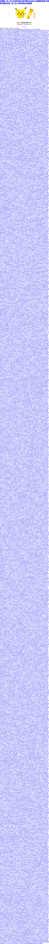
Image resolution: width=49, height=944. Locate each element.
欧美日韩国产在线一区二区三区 (30, 629)
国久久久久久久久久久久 (21, 603)
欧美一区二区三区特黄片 (13, 698)
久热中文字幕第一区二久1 (6, 348)
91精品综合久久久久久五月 (26, 320)
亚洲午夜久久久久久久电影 (27, 343)
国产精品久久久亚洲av (9, 330)
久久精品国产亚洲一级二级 (43, 465)
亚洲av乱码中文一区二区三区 (18, 377)
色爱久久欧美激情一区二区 (26, 184)
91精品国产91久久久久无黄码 (34, 194)
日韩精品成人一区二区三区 (36, 601)
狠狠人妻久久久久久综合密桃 (19, 153)
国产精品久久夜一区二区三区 (35, 200)
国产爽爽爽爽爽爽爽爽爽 (32, 165)
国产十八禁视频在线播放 (4, 870)
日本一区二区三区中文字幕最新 (29, 863)
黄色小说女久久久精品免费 (33, 589)
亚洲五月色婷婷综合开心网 (13, 718)
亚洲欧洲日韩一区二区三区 (17, 803)
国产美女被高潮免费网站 (31, 61)
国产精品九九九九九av (37, 489)
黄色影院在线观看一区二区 (39, 176)
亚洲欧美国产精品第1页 (31, 753)
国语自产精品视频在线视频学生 (34, 562)
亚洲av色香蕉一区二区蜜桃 (6, 574)
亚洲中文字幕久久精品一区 (9, 848)
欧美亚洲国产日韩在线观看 (27, 403)
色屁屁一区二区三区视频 (29, 512)
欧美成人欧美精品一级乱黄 (42, 816)
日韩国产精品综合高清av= (13, 897)
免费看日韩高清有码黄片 (38, 784)
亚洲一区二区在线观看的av (7, 435)
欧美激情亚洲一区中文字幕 (40, 415)
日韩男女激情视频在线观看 (23, 935)
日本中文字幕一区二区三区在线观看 (20, 137)
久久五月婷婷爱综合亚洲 (11, 391)
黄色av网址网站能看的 (17, 54)
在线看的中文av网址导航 (26, 833)
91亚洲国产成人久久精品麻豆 (25, 110)
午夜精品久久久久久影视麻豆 (21, 391)
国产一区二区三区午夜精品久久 (7, 594)
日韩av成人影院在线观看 (16, 820)
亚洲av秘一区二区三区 (37, 213)
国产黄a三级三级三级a (27, 938)
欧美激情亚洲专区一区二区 (35, 434)
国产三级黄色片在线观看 (14, 845)
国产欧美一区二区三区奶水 (11, 55)
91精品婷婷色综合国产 (21, 299)
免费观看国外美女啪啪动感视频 (37, 93)
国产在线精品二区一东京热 (14, 507)
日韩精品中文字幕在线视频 (15, 559)
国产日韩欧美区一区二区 (36, 524)
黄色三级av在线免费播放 (14, 88)
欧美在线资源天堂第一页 (4, 590)
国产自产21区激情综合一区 (43, 85)
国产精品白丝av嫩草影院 (33, 671)
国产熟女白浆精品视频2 (9, 248)
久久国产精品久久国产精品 (16, 525)
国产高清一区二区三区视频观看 (29, 130)
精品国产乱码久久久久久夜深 (21, 699)
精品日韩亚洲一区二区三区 (10, 286)
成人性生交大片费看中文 (40, 598)
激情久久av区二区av (27, 181)
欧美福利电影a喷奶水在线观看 (41, 383)
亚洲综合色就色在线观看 (11, 894)
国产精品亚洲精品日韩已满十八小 (19, 468)
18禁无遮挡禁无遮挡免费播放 (16, 401)
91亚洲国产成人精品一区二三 (41, 577)
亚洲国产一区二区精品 (6, 684)
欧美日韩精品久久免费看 (43, 207)
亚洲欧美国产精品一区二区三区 (35, 249)
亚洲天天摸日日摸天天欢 (9, 662)
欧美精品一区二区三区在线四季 (9, 126)
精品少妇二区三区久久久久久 (5, 397)
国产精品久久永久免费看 (39, 377)
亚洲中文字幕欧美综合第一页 (18, 329)
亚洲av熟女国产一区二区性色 (36, 579)
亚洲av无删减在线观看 (16, 847)
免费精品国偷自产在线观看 (22, 356)
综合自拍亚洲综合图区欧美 (35, 288)
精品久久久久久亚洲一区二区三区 (39, 485)
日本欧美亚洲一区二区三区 (6, 63)
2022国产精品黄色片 (7, 636)
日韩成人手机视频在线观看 (12, 755)
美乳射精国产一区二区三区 (12, 202)
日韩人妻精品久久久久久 (37, 580)
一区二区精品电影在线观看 (21, 777)
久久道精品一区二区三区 (40, 623)
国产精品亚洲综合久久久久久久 (32, 929)
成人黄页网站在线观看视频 (31, 134)
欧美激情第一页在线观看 (10, 71)
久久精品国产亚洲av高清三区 (16, 481)
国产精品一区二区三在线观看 (7, 332)
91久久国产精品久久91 (25, 606)
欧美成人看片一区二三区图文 (32, 32)
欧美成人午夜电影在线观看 (21, 294)
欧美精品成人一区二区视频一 (6, 749)
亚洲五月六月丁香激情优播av (28, 424)
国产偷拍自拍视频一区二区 (18, 111)
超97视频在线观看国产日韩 (39, 569)
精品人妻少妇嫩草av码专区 (9, 553)
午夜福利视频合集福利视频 (14, 474)
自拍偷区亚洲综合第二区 (35, 92)
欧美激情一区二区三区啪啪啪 (17, 298)
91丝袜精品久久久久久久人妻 (40, 250)
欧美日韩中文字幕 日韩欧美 (40, 440)
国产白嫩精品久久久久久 (4, 683)
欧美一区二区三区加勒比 (32, 255)
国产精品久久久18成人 (12, 193)
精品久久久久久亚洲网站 (13, 295)
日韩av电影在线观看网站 (21, 160)
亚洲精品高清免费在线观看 (36, 272)
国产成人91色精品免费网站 (31, 813)
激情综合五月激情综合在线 (10, 550)
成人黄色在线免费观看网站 (39, 175)
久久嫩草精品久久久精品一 (28, 407)
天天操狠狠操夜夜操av (11, 134)
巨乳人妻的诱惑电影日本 (18, 917)
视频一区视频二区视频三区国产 (25, 694)
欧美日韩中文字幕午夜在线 (17, 36)
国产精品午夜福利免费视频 (14, 266)
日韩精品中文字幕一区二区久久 (42, 368)
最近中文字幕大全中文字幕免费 (12, 855)
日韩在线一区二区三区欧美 (9, 432)
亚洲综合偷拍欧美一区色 (20, 913)
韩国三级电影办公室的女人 (22, 257)
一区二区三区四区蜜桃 (13, 884)
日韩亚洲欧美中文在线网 (41, 185)
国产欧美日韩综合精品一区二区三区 (24, 331)
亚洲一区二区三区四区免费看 (14, 359)
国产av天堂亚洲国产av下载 (20, 214)
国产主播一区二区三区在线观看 (11, 790)
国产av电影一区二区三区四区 (37, 930)
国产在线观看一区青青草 (40, 473)
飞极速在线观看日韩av (38, 758)
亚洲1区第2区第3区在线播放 (10, 504)
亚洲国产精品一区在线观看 (32, 137)
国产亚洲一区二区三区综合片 (28, 77)
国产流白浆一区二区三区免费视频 (6, 526)
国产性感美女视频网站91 (16, 124)
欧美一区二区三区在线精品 (10, 539)
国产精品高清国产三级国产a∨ (28, 530)
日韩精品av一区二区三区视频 (17, 686)
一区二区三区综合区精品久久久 (32, 844)
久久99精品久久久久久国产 (21, 74)
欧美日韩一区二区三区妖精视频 (11, 554)
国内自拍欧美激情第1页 (35, 615)
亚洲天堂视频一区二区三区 (20, 680)
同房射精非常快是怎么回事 (27, 135)
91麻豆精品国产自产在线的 (25, 791)
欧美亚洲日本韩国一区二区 (6, 403)
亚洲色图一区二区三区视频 (16, 692)
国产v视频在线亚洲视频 (14, 208)
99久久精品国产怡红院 (40, 747)
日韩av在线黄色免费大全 (39, 133)
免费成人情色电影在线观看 (31, 583)
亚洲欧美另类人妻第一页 (38, 379)
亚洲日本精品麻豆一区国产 (20, 105)
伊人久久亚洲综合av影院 (16, 209)
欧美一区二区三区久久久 (9, 40)
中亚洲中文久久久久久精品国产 (30, 662)
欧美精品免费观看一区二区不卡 (6, 135)
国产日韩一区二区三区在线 (36, 847)
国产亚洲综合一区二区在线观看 (29, 231)
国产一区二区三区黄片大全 (9, 658)
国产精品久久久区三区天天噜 (10, 223)
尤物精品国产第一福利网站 (38, 111)
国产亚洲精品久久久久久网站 (25, 93)
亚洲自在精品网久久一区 (35, 645)
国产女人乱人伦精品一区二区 (37, 240)
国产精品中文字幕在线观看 (5, 340)
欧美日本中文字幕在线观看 (25, 200)
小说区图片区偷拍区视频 (27, 768)
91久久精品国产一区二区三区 (11, 603)
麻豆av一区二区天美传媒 (6, 109)
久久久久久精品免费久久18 (6, 847)
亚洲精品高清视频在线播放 (12, 521)
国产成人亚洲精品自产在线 (9, 523)
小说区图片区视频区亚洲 (17, 936)
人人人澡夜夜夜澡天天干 (14, 942)
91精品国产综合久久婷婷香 (26, 590)
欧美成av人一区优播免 (12, 294)
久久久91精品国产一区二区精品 (14, 300)
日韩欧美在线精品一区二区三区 (30, 822)
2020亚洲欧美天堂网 (28, 306)
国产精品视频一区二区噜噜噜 (23, 151)
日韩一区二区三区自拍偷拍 (32, 303)
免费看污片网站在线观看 (40, 662)
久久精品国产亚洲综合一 (31, 516)
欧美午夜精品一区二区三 (4, 720)
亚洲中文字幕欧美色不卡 (7, 289)
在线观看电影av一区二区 (21, 790)
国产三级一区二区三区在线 (31, 78)
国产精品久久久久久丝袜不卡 (10, 444)
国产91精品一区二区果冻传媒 (16, 95)
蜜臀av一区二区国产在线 (29, 362)
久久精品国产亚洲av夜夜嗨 (39, 506)
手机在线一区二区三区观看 (40, 502)
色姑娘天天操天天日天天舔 (13, 331)
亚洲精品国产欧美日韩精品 (21, 60)
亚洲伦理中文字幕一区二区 (14, 110)
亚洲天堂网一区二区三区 (24, 593)
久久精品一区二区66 (15, 642)
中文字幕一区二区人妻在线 (19, 420)
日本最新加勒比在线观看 (26, 601)
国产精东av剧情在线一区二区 (34, 166)
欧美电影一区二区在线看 (17, 865)
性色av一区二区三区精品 (41, 103)
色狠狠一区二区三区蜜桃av (6, 614)
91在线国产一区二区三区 (35, 266)
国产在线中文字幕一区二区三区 (25, 579)
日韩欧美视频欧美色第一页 (35, 613)
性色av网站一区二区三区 (12, 756)
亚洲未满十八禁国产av (20, 229)
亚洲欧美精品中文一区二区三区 (26, 596)
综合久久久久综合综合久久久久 (19, 475)
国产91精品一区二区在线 (28, 920)
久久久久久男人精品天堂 (25, 876)
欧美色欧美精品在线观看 (25, 501)
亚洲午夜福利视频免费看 (4, 208)
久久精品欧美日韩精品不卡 (28, 675)
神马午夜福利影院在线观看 (39, 532)
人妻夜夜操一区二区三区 (19, 48)
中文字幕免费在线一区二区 (30, 275)
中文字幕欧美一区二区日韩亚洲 (38, 79)
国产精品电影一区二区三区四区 (10, 307)
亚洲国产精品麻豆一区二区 (26, 905)
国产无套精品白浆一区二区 (8, 210)
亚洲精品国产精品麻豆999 (26, 685)
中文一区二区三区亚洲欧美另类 (30, 185)
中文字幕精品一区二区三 (9, 37)
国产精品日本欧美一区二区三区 (37, 296)
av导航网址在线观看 (33, 384)
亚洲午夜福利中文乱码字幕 (28, 175)
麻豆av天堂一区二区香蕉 (11, 458)
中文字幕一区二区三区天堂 (44, 507)
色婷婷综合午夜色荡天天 (12, 529)
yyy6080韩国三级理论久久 (34, 94)
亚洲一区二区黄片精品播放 (37, 788)
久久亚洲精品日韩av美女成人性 (18, 440)
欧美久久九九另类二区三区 (22, 282)
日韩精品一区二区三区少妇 (12, 882)
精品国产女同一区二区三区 (38, 795)
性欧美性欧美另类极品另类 (30, 475)
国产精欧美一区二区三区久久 (21, 458)
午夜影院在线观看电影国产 (5, 466)
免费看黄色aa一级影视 (37, 209)
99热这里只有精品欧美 (16, 238)
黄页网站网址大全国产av (12, 473)
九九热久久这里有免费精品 (33, 174)
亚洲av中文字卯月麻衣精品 (34, 691)
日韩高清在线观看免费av (34, 191)
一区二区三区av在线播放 (26, 481)
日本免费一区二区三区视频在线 (22, 644)
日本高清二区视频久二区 (7, 231)
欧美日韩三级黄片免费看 (21, 929)
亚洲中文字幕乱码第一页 (8, 424)
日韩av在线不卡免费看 (36, 783)
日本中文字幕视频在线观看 (23, 465)
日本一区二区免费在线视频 (42, 183)
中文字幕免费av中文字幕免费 (18, 765)
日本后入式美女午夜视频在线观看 (23, 104)
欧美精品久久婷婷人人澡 (42, 378)
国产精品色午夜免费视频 (26, 498)
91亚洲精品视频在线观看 (12, 872)
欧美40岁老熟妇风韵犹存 (35, 486)
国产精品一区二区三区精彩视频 (32, 52)
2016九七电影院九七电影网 (26, 195)
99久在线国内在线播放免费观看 (8, 153)
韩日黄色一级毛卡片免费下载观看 (28, 192)
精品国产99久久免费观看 (14, 587)
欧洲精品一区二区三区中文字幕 (22, 793)
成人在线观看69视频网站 (26, 486)
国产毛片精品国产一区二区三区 (10, 599)
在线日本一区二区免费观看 (40, 704)
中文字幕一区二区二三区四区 (5, 86)
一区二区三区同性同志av (28, 375)
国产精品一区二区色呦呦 (36, 498)
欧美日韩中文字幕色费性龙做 (9, 149)
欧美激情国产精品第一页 (38, 268)
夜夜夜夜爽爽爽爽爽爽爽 (7, 209)
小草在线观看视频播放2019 (8, 478)
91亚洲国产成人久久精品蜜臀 (41, 696)
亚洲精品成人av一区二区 (38, 656)
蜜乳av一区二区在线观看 (38, 389)
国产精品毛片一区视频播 (18, 661)
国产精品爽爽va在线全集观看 (22, 830)
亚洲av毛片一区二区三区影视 (32, 627)
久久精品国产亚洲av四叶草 (19, 190)
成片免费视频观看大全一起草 (43, 558)
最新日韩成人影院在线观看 (20, 918)
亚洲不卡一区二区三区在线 (27, 239)
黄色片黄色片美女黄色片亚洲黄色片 (6, 137)
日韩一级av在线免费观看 (8, 125)
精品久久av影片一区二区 (32, 183)
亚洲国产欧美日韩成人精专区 (41, 699)
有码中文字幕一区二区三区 (21, 87)
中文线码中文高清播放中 (9, 395)
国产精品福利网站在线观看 (42, 45)
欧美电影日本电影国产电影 (21, 393)
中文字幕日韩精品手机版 (29, 381)
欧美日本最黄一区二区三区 (29, 226)
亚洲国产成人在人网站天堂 (40, 307)
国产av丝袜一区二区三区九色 (19, 611)
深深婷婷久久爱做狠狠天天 (39, 553)
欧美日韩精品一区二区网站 (22, 82)
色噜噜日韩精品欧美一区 (29, 235)
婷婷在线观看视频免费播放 (16, 39)
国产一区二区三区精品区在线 (24, 429)
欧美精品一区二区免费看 (34, 606)
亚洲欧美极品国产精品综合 (43, 52)
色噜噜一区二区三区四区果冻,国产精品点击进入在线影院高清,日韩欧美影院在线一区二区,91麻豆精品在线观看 (20, 29)
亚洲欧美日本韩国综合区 (33, 444)
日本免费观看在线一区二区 (41, 113)
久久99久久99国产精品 (20, 226)
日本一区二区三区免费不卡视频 (6, 530)
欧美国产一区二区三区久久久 (10, 178)
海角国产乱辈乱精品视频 (4, 89)
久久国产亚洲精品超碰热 (17, 302)
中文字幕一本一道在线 (22, 396)
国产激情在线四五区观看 (28, 177)
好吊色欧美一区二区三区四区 (8, 197)
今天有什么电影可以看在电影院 (22, 400)
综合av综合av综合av (34, 937)
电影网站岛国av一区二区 (12, 355)
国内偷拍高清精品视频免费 (34, 644)
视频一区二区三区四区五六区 (21, 276)
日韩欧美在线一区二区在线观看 (35, 49)
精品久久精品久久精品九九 (9, 388)
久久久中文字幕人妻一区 (16, 346)
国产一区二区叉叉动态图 (15, 152)
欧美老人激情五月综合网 (37, 774)
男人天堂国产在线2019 (44, 607)
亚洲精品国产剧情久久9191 (17, 669)
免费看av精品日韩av (21, 173)
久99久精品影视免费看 (4, 862)
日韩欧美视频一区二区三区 (33, 456)
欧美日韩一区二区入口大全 (34, 856)
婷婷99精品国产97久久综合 (12, 634)
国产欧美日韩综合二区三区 (10, 80)
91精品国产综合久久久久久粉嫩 (36, 515)
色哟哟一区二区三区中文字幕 (34, 830)
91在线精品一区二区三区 (35, 328)
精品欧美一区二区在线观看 (42, 618)
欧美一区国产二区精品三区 (31, 80)
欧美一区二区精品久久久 (17, 582)
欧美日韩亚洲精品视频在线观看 (23, 41)
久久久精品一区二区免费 (34, 246)
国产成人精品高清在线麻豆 (8, 922)
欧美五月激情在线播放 (29, 693)
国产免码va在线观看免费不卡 (10, 87)
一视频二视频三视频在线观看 (33, 449)
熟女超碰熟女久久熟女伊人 (9, 483)
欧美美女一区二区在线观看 (22, 255)
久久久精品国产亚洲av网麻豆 (5, 768)
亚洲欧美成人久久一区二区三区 (37, 86)
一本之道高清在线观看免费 (10, 710)
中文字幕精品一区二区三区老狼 (34, 804)
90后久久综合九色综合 (5, 90)
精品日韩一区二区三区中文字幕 (34, 634)
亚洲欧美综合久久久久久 (5, 933)
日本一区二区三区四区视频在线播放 (29, 752)
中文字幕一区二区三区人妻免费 (18, 518)
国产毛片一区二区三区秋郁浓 (22, 194)
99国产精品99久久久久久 (33, 154)
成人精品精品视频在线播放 (21, 539)
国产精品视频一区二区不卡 (43, 153)
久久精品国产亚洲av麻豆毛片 (5, 776)
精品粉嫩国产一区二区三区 (14, 852)
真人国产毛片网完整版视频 (18, 493)
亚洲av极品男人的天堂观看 (8, 362)
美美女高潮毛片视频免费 (28, 222)
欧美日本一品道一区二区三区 (22, 634)
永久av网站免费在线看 (24, 537)
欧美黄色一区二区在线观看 (12, 531)
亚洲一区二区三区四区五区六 (12, 312)
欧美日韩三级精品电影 (27, 313)
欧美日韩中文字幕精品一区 (40, 150)
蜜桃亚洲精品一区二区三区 (7, 635)
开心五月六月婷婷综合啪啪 (20, 796)
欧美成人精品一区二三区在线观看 (16, 100)
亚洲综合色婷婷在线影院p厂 (22, 193)
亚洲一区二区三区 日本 (21, 427)
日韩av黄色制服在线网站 (15, 30)
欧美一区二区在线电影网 (5, 805)
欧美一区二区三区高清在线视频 (38, 302)
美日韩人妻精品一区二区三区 (17, 279)
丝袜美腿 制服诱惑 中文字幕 (43, 87)
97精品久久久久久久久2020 (8, 377)
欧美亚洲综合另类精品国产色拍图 (6, 77)
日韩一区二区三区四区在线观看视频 (14, 654)
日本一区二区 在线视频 (16, 731)
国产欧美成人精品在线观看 (13, 428)
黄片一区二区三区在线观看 (11, 462)
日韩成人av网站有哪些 (37, 239)
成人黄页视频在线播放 (9, 189)
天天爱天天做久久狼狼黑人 (27, 667)
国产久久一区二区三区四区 (34, 300)
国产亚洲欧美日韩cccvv (14, 46)
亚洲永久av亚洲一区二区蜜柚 (13, 308)
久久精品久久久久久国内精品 (35, 127)
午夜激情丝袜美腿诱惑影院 (34, 336)
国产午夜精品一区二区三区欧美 (16, 192)
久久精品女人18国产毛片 (27, 101)
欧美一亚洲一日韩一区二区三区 (17, 411)
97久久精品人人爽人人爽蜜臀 (24, 161)
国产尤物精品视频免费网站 (14, 707)
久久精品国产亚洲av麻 (41, 909)
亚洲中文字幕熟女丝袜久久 (43, 41)
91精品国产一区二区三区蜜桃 (8, 271)
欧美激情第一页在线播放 (29, 105)
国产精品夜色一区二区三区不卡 (22, 444)
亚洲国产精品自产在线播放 (19, 330)
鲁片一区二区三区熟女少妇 (39, 530)
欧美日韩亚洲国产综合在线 (35, 654)
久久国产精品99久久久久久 (27, 142)
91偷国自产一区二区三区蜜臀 (24, 587)
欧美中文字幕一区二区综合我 (23, 249)
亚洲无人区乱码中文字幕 (12, 814)
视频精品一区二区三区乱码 (17, 135)
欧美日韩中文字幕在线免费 (28, 176)
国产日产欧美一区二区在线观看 (42, 134)
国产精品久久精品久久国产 (9, 136)
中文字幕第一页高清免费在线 (17, 749)
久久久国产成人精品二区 (8, 404)
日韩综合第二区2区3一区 (26, 272)
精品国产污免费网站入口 (32, 178)
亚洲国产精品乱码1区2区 (9, 113)
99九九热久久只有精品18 (35, 791)
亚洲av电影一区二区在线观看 (40, 287)
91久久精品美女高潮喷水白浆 (28, 885)
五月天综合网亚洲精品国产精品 (22, 581)
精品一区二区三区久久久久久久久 (34, 270)
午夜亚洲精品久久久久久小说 (9, 360)
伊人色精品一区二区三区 (18, 871)
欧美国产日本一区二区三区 (37, 332)
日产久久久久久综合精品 (12, 558)
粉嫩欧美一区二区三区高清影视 (16, 47)
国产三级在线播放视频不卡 (30, 214)
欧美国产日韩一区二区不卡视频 (32, 676)
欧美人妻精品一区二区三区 (17, 643)
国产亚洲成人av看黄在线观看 (33, 900)
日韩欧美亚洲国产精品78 (18, 332)
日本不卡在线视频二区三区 (34, 760)
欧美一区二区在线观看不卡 (40, 311)
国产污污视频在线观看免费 (26, 92)
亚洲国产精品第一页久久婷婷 (33, 609)
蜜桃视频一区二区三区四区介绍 (14, 179)
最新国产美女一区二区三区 (19, 235)
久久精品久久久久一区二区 (35, 129)
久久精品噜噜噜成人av (27, 100)
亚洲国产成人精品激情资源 (29, 227)
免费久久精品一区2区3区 (40, 688)
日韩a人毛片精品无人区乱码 (15, 879)
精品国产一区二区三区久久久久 (29, 712)
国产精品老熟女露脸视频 (27, 943)
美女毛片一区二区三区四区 (29, 557)
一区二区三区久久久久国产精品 (40, 362)
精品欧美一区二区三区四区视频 (19, 704)
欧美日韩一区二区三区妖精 (13, 771)
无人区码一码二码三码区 (5, 588)
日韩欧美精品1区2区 (36, 125)
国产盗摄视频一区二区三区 (24, 88)
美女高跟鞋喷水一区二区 (37, 135)
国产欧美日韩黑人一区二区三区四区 (9, 926)
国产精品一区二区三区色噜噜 (7, 170)
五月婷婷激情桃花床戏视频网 (42, 363)
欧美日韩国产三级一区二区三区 (30, 368)
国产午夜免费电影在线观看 (8, 329)
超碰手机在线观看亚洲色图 (37, 331)
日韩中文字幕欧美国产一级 (16, 489)
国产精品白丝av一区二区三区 (38, 726)
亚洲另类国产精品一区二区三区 (11, 94)
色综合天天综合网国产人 (24, 203)
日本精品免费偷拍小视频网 (22, 900)
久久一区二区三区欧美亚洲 (33, 308)
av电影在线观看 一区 (24, 853)
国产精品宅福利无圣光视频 (7, 499)
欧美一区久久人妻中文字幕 (6, 387)
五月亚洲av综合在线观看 (20, 264)
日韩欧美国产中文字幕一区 (22, 725)
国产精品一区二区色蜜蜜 (9, 235)
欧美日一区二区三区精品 (9, 570)
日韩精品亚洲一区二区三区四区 (24, 127)
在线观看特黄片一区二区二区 (18, 263)
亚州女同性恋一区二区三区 (33, 494)
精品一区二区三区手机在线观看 (9, 717)
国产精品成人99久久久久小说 (24, 246)
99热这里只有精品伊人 (11, 254)
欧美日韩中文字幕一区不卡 (34, 476)
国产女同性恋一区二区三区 (29, 647)
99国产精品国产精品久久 (5, 65)
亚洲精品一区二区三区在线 (37, 545)
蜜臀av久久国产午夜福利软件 (30, 383)
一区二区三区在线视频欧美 (26, 510)
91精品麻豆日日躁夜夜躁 (32, 103)
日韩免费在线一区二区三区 (32, 497)
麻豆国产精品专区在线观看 (32, 206)
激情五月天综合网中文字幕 (6, 442)
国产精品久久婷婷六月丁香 (38, 460)
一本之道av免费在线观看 (14, 434)
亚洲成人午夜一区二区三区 (17, 788)
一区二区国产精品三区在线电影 (17, 656)
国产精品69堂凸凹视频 (4, 191)
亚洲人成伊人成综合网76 (7, 370)
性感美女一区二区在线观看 (29, 789)
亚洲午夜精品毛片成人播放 (8, 159)
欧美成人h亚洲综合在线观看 (22, 456)
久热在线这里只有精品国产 (9, 338)
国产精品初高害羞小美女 (28, 724)
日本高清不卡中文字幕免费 (19, 182)
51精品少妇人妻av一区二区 (30, 102)
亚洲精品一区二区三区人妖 (14, 720)
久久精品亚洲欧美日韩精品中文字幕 (29, 271)
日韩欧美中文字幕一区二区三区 (38, 210)
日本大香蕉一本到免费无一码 (9, 488)
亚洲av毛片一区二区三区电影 (38, 142)
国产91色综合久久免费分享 (37, 526)
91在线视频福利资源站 (42, 168)
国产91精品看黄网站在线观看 (18, 800)
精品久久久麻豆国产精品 (9, 620)
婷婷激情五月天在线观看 (7, 313)
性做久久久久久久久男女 (20, 418)
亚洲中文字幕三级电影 (17, 70)
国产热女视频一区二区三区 (25, 847)
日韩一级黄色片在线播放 (35, 108)
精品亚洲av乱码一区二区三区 (7, 130)
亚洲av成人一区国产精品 (37, 407)
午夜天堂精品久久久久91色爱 (15, 369)
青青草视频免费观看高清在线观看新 (21, 888)
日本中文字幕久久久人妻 (15, 65)
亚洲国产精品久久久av (4, 638)
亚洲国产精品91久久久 (17, 373)
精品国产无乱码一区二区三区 (36, 208)
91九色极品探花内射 (36, 669)
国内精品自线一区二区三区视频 (15, 379)
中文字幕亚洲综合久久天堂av (31, 618)
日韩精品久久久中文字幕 (34, 771)
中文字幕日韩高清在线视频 (37, 614)
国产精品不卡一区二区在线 (36, 56)
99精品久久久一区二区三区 (12, 61)
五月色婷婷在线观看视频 (24, 578)
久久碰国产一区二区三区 (36, 181)
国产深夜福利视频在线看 (42, 904)
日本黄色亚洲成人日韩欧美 (37, 369)
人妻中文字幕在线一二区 (15, 304)
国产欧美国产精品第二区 (22, 473)
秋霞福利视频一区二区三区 (5, 429)
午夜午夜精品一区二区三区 (41, 354)
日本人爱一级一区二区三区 (25, 76)
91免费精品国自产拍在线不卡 (38, 602)
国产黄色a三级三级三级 (18, 44)
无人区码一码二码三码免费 (14, 703)
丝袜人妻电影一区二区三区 (34, 751)
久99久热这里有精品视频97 (26, 81)
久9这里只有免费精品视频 (11, 229)
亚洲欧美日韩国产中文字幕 (26, 564)
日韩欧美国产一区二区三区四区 (36, 703)
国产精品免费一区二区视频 (8, 482)
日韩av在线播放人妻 (17, 893)
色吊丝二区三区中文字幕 (8, 678)
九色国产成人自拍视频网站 (13, 779)
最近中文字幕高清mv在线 (40, 475)
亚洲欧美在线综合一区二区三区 (6, 445)
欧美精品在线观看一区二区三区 (12, 151)
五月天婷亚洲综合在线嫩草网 (11, 32)
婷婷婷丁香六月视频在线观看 (42, 241)
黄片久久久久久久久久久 (39, 499)
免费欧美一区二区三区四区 (9, 516)
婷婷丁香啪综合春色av (18, 271)
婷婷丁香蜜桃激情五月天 (4, 88)
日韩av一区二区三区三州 (44, 691)
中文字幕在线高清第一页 (30, 814)
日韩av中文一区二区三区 (18, 848)
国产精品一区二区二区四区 (30, 314)
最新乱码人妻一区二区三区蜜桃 (6, 573)
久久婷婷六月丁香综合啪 (16, 320)
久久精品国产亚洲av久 (31, 322)
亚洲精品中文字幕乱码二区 (42, 365)
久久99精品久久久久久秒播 (20, 126)
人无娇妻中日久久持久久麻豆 (25, 256)
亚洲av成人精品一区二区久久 (15, 184)
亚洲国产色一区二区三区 (24, 305)
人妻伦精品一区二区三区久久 (34, 441)
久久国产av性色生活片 (36, 719)
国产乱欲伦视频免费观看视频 (26, 230)
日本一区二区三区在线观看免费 (23, 491)
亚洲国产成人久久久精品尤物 (39, 205)
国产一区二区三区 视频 (15, 109)
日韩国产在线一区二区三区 (34, 711)
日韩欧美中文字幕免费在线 (10, 763)
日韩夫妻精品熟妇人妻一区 (9, 715)
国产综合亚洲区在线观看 (9, 381)
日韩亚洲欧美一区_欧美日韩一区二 (23, 108)
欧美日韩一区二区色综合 (26, 573)
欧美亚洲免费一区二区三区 (28, 395)
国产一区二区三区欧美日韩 (33, 335)
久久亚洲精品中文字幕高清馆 (39, 693)
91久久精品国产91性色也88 (21, 134)
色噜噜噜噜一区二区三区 (7, 57)
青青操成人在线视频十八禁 (23, 449)
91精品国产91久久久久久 (14, 340)
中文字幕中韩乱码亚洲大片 (28, 36)
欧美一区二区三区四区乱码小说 (14, 605)
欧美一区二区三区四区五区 (20, 275)
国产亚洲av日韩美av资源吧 (36, 184)
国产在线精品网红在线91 (28, 225)
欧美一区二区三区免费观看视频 (31, 739)
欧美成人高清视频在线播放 (33, 219)
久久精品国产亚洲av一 (12, 733)
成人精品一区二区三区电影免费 (34, 793)
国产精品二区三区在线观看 (26, 258)
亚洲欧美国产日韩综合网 (25, 30)
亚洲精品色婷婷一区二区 (19, 290)
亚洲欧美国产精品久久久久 (33, 591)
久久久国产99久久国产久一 (21, 437)
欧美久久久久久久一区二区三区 (37, 81)
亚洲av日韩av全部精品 (19, 177)
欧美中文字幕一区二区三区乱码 (25, 224)
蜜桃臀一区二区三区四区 (9, 190)
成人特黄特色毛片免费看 (28, 118)
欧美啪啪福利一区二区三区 (5, 364)
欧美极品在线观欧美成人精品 (31, 160)
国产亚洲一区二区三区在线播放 (40, 735)
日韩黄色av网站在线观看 (19, 837)
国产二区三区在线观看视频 (5, 470)
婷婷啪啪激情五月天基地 (13, 129)
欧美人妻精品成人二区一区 (17, 407)
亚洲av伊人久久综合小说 (27, 792)
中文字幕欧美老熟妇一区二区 (14, 200)
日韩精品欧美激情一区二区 (33, 558)
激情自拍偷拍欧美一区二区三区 (16, 885)
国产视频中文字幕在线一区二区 (19, 678)
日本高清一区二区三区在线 (5, 679)
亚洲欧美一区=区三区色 (39, 886)
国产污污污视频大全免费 (20, 119)
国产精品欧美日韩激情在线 (10, 913)
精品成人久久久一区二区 (14, 889)
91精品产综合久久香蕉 (38, 423)
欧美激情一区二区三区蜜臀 (12, 766)
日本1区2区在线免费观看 (21, 829)
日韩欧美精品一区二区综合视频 (9, 102)
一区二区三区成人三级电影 (21, 626)
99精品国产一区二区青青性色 (23, 448)
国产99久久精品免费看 (41, 785)
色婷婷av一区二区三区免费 (17, 240)
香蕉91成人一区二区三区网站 (41, 144)
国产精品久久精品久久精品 (13, 265)
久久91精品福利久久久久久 (32, 45)
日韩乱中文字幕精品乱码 (40, 322)
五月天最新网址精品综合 (31, 755)
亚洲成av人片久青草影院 (24, 89)
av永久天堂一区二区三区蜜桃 (18, 97)
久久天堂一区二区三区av (8, 868)
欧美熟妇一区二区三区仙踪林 (23, 736)
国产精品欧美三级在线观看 (27, 660)
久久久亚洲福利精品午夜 (32, 33)
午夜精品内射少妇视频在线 (25, 703)
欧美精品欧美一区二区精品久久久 (42, 621)
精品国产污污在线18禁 (28, 436)
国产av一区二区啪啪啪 (29, 504)
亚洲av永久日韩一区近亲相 (7, 440)
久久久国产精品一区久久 (34, 540)
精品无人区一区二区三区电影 (40, 523)
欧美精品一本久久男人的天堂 (21, 206)
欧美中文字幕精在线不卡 (27, 125)
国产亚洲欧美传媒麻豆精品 (21, 775)
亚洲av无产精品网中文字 (40, 437)
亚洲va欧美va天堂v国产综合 (5, 53)
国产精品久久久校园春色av (31, 747)
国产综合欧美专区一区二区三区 (11, 878)
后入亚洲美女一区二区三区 (15, 79)
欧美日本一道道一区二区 (7, 69)
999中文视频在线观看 (34, 846)
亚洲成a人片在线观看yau (11, 699)
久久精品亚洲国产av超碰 (33, 319)
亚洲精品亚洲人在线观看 (27, 435)
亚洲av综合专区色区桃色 (21, 815)
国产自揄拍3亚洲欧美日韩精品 (12, 187)
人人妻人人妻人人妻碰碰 (8, 368)
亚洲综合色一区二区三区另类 (5, 337)
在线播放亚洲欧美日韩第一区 (25, 646)
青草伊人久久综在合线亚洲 (14, 797)
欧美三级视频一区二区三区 (30, 896)
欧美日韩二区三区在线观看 (42, 340)
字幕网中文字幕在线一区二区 (9, 732)
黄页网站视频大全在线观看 (30, 518)
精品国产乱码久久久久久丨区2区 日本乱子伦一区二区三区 (34, 216)
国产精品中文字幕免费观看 (41, 779)
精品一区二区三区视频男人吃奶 (29, 472)
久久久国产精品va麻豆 (15, 607)
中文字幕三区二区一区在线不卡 (34, 935)
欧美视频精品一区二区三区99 (10, 874)
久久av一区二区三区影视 (21, 755)
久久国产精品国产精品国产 (37, 57)
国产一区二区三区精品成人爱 (30, 232)
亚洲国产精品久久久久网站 (35, 152)
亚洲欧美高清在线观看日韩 (43, 772)
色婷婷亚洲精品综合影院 (34, 410)
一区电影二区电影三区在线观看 (8, 167)
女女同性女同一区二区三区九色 (34, 138)
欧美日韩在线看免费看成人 (21, 315)
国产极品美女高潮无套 (44, 38)
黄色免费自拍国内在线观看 (8, 306)
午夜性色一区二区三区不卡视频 (14, 352)
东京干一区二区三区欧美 (10, 119)
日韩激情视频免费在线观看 (37, 221)
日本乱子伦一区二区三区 (27, 902)
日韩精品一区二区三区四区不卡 (24, 771)
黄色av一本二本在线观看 (27, 538)
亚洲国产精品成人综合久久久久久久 (36, 619)
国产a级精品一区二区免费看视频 (37, 854)
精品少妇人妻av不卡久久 (21, 198)
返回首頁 (24, 26)
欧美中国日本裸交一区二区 (28, 803)
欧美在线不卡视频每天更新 (33, 85)
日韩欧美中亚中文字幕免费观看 (18, 598)
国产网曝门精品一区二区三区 (38, 119)
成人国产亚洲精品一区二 (40, 338)
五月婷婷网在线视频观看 (39, 259)
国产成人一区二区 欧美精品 (6, 354)
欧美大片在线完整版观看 (34, 121)
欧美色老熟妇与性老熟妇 (25, 64)
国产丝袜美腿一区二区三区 (12, 566)
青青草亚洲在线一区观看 (35, 96)
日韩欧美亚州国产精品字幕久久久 (10, 793)
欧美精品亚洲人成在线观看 (36, 573)
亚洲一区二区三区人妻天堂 (7, 943)
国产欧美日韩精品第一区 (17, 31)
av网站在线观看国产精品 (21, 307)
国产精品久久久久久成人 (11, 706)
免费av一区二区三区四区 (6, 101)
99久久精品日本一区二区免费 (25, 679)
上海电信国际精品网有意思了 (8, 735)
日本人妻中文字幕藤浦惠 (39, 226)
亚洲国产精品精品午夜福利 (20, 102)
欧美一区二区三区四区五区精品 (33, 419)
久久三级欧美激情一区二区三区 (38, 490)
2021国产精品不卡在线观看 (24, 68)
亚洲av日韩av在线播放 (33, 767)
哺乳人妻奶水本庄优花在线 (22, 521)
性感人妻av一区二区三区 (29, 254)
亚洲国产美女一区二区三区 (26, 35)
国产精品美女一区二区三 (5, 734)
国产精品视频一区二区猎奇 (24, 691)
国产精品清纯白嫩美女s (5, 195)
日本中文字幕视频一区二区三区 (17, 216)
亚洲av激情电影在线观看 (10, 796)
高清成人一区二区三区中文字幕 (23, 94)
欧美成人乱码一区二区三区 (22, 363)
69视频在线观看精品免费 (4, 272)
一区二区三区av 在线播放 (24, 466)
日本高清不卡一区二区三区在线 (15, 272)
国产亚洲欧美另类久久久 (27, 426)
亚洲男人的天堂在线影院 (33, 68)
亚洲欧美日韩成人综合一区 (40, 231)
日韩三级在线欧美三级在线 (21, 80)
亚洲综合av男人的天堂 (31, 193)
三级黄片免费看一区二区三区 (37, 426)
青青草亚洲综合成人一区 (14, 49)
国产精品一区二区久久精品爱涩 (15, 927)
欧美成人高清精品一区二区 (34, 428)
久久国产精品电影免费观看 (38, 182)
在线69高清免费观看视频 (12, 823)
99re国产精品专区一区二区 (21, 144)
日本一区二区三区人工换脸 (13, 637)
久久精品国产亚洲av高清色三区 (8, 318)
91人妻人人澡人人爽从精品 (43, 929)
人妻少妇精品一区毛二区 (28, 171)
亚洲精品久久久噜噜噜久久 (8, 903)
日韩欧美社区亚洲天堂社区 (40, 214)
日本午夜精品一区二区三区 (27, 387)
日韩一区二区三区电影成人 (15, 905)
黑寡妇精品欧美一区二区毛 (28, 95)
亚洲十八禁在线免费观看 (4, 110)
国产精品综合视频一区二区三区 (40, 807)
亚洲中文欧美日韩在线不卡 (14, 114)
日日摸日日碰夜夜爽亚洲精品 (6, 118)
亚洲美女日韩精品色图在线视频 (33, 158)
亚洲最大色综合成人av (7, 95)
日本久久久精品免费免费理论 (22, 864)
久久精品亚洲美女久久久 (14, 930)
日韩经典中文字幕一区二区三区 (21, 516)
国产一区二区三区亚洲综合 (20, 415)
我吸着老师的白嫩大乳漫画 (19, 150)
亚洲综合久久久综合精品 (38, 329)
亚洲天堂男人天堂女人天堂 (33, 146)
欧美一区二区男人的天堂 (31, 621)
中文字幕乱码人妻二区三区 (9, 150)
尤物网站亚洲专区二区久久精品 (20, 388)
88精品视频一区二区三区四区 (40, 712)
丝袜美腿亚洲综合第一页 (13, 449)
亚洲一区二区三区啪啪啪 (40, 275)
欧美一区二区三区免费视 (14, 33)
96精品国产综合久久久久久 (9, 618)
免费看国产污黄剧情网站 (27, 757)
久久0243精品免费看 (25, 525)
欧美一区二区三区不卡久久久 (28, 686)
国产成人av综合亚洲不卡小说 (13, 748)
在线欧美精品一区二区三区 (42, 516)
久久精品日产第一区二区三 (22, 85)
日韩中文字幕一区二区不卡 (9, 709)
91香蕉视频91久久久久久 (21, 72)
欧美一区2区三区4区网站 (22, 823)
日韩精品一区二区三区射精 (27, 57)
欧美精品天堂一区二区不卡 (29, 807)
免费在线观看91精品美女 (31, 40)
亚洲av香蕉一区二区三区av (44, 295)
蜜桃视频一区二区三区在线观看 (31, 418)
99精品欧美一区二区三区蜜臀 (6, 506)
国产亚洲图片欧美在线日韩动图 (36, 630)
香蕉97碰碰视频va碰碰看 (34, 46)
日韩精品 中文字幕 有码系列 (20, 727)
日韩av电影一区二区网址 (11, 106)
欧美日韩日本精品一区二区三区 (23, 376)
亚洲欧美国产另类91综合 (29, 704)
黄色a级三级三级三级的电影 (26, 893)
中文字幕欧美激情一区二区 (22, 558)
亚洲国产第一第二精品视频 (34, 537)
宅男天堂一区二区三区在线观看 (32, 433)
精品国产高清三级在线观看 (16, 92)
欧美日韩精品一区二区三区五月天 (33, 599)
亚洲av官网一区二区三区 (32, 215)
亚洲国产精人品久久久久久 (28, 546)
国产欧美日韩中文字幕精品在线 (39, 145)
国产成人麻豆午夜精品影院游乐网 (11, 297)
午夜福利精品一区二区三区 (19, 842)
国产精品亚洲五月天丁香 (26, 723)
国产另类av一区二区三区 (36, 508)
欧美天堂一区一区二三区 (6, 238)
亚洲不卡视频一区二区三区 (39, 512)
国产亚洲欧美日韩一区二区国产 (15, 828)
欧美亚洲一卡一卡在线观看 (33, 84)
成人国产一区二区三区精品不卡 (9, 896)
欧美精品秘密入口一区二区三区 (39, 44)
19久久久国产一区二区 (9, 825)
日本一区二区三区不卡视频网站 (33, 55)
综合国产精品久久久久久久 (43, 400)
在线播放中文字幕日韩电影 (44, 861)
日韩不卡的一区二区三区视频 (17, 472)
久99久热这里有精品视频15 (12, 690)
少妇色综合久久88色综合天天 (10, 425)
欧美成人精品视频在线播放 (19, 185)
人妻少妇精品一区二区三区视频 (14, 324)
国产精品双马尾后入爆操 (27, 901)
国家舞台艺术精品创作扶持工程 (15, 345)
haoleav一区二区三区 (17, 258)
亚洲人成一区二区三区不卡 (43, 136)
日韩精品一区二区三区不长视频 (41, 542)
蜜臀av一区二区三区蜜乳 (30, 380)
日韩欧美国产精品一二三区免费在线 (35, 849)
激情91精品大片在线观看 (27, 63)
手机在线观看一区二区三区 (17, 403)
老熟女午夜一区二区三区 (41, 160)
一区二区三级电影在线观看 (7, 234)
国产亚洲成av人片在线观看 (14, 476)
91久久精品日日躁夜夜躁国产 (25, 310)
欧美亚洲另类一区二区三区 (24, 49)
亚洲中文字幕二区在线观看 (5, 233)
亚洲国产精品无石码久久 (9, 120)
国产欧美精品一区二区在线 (42, 497)
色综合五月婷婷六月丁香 (32, 71)
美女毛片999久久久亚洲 (34, 76)
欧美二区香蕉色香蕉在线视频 (9, 509)
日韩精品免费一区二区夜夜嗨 (9, 666)
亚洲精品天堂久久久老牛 (26, 906)
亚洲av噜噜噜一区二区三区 (27, 302)
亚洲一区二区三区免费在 (9, 785)
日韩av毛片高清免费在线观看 (21, 798)
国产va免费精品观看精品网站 (36, 352)
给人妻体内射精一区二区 (35, 110)
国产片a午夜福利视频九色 (37, 635)
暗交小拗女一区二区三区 (22, 547)
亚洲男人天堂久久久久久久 (21, 433)
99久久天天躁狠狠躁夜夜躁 (11, 98)
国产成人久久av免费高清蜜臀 (22, 494)
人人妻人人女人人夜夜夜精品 (34, 217)
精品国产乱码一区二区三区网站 (34, 62)
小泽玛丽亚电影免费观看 (24, 780)
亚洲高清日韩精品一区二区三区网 (32, 405)
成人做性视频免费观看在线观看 (25, 933)
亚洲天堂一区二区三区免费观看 (33, 169)
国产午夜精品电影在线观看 (44, 566)
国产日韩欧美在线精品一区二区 (14, 367)
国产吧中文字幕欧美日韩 (9, 177)
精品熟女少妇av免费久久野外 (38, 661)
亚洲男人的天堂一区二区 (38, 749)
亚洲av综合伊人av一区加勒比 (34, 522)
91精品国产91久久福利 (40, 913)
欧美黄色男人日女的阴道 (24, 359)
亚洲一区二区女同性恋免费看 (24, 114)
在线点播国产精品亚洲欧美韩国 (20, 380)
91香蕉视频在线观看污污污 (19, 171)
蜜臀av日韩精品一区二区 (27, 122)
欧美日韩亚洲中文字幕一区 (41, 409)
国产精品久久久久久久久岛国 (11, 282)
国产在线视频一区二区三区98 (39, 457)
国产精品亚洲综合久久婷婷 (35, 501)
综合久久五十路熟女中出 (8, 225)
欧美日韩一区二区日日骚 (27, 482)
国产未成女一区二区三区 (26, 54)
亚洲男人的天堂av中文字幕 (9, 133)
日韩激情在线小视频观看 (35, 397)
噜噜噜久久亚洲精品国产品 (38, 177)
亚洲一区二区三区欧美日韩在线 (18, 499)
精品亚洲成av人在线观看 (41, 128)
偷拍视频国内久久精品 (23, 507)
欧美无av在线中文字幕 (41, 255)
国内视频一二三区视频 (22, 638)
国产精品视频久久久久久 (17, 602)
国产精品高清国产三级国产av (14, 892)
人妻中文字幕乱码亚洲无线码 (32, 282)
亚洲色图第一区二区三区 (16, 490)
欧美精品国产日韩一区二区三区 (27, 506)
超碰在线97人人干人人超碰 (14, 154)
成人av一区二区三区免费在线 (10, 241)
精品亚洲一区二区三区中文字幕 (13, 76)
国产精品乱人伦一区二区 (19, 268)
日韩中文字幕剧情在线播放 (36, 298)
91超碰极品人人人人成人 (20, 739)
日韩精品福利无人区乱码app (27, 209)
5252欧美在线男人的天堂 (16, 615)
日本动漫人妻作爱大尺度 (36, 596)
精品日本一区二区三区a (4, 628)
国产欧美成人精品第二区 (39, 197)
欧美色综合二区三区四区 (15, 53)
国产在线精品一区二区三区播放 (35, 897)
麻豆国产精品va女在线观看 (37, 943)
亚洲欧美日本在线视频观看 (22, 158)
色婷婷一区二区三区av (14, 429)
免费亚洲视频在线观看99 (5, 761)
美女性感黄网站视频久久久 (14, 89)
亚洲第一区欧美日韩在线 (41, 871)
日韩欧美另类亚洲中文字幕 (23, 265)
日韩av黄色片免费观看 (6, 284)
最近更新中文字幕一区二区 (40, 292)
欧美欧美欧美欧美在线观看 (11, 168)
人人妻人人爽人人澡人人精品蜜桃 (35, 233)
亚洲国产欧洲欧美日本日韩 (11, 405)
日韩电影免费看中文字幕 (21, 78)
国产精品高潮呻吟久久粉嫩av (38, 281)
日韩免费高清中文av (44, 612)
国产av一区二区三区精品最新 (35, 559)
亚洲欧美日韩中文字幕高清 (35, 274)
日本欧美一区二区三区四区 (12, 173)
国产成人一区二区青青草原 (40, 105)
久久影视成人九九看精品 (10, 344)
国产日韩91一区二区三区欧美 (37, 692)
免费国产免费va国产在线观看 (36, 256)
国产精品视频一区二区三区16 (37, 132)
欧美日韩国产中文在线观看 (34, 324)
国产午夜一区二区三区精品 (12, 146)
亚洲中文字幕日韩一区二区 (42, 384)
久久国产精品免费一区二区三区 (41, 488)
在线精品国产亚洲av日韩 (31, 186)
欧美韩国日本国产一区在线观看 (11, 676)
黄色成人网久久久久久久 (37, 36)
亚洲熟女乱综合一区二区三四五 (41, 37)
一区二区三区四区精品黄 (17, 498)
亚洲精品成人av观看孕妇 (18, 735)
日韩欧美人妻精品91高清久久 (28, 287)
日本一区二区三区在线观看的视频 (16, 773)
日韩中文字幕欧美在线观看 (30, 523)
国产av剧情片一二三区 (25, 117)
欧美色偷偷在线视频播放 (21, 497)
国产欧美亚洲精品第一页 (28, 485)
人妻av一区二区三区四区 (41, 40)
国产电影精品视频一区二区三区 (7, 218)
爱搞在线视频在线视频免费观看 (27, 379)
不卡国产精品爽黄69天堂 (29, 553)
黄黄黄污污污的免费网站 (18, 841)
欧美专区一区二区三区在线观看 (25, 242)
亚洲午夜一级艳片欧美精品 (30, 611)
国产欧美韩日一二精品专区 (11, 575)
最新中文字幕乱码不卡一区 (17, 636)
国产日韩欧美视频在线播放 (40, 167)
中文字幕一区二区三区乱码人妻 (16, 267)
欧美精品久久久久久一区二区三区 (11, 255)
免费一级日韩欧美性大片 (43, 116)
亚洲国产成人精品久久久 (37, 262)
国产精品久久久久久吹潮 (29, 415)
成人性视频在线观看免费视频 (20, 653)
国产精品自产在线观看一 (38, 831)
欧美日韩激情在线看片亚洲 (5, 773)
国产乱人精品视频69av (10, 653)
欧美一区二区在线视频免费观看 (19, 594)
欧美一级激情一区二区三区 (17, 943)
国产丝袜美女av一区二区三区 (25, 684)
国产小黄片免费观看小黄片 (14, 336)
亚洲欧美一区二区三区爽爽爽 (29, 250)
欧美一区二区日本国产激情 (36, 195)
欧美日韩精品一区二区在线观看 (29, 922)
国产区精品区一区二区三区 (19, 37)
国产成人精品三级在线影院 (37, 549)
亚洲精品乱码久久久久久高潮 (41, 896)
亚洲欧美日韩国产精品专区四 (21, 322)
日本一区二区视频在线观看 (32, 391)
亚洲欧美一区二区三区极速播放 (18, 512)
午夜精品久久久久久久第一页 (14, 319)
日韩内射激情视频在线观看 (37, 538)
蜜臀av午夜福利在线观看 (35, 664)
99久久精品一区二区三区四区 (39, 120)
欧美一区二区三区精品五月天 (27, 251)
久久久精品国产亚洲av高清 (16, 477)
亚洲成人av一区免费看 (31, 473)
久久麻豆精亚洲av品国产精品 (6, 73)
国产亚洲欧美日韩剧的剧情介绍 (19, 362)
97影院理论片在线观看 (13, 278)
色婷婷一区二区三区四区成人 (33, 513)
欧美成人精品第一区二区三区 (17, 63)
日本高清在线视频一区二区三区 (37, 413)
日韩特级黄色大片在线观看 (20, 666)
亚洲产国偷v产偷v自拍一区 (29, 404)
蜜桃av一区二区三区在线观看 (5, 532)
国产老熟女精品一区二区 (29, 371)
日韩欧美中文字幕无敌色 (27, 210)
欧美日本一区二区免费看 (31, 706)
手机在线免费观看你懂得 (4, 609)
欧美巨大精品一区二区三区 (5, 677)
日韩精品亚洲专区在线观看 (25, 870)
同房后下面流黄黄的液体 (22, 718)
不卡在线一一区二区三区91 (35, 720)
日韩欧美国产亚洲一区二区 (12, 104)
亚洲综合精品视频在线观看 (43, 676)
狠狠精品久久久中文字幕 (11, 743)
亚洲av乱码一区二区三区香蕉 (41, 583)
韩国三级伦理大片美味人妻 (27, 364)
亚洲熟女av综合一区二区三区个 (6, 389)
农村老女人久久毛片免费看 (35, 701)
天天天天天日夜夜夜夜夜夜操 (31, 743)
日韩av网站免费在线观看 (7, 490)
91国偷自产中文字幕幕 (11, 393)
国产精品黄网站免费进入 (41, 690)
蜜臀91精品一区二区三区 (20, 450)
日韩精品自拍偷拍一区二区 (19, 807)
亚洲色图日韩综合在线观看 (24, 116)
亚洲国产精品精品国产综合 (7, 375)
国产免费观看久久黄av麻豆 (29, 445)
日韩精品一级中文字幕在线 (22, 572)
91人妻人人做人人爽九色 (26, 283)
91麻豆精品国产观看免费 (38, 149)
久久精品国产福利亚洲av (12, 589)
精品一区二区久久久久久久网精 (13, 68)
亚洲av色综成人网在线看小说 (40, 315)
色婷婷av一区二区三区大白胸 (20, 483)
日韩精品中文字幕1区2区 (27, 788)
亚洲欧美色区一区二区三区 (26, 639)
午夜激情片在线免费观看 (13, 524)
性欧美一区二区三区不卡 (33, 400)
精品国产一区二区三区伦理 (30, 594)
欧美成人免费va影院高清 (28, 917)
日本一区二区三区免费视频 (42, 888)
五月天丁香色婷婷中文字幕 (13, 941)
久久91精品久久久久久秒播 (36, 510)
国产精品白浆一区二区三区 (17, 443)
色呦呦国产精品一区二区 (31, 60)
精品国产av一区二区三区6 (41, 732)
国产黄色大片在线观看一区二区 (18, 445)
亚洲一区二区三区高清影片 (30, 292)
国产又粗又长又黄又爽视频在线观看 (41, 286)
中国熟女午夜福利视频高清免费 (42, 271)
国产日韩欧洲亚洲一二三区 (19, 259)
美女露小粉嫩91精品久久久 (26, 840)
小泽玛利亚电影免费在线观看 (6, 800)
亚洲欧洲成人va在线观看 (12, 595)
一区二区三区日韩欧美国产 (32, 710)
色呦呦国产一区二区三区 (21, 801)
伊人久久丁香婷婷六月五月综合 (39, 936)
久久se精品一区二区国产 (12, 480)
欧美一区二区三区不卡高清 (12, 621)
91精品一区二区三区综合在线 (15, 81)
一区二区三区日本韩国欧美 (37, 345)
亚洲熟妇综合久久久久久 (23, 154)
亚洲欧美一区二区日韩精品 (36, 564)
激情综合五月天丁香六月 (5, 132)
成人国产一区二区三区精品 (39, 375)
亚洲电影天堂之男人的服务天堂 (24, 515)
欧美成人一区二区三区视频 (19, 120)
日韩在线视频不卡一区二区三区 (31, 678)
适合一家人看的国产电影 (21, 303)
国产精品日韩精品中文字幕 (6, 411)
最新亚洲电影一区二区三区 (30, 37)
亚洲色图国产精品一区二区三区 (28, 631)
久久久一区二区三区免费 (33, 637)
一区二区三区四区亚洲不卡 (5, 347)
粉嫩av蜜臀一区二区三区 (28, 111)
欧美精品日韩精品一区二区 (38, 243)
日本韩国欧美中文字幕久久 (21, 462)
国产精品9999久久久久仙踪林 (41, 48)
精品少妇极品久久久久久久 (38, 652)
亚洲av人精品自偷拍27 (36, 597)
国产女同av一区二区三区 (43, 346)
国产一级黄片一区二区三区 (35, 587)
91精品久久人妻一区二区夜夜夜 (42, 232)
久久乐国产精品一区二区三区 (37, 812)
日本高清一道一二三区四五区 (30, 604)
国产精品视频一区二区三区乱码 (26, 221)
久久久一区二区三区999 (23, 33)
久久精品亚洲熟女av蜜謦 (22, 595)
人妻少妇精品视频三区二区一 (7, 263)
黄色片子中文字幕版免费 (40, 186)
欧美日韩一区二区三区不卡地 (17, 610)
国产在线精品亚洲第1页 (40, 462)
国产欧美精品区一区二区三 (25, 65)
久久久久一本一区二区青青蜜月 (20, 353)
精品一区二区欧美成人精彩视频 (28, 514)
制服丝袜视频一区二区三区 (7, 302)
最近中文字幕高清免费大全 (16, 35)
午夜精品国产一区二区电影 (7, 541)
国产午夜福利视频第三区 (6, 472)
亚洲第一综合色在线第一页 (41, 922)
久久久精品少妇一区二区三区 (12, 562)
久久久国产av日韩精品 (39, 381)
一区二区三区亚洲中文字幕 (43, 32)
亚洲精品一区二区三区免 (29, 143)
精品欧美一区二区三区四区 (14, 246)
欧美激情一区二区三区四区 (8, 877)
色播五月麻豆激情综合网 (34, 179)
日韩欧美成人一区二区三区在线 (41, 934)
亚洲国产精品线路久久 (42, 178)
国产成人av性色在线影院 (33, 650)
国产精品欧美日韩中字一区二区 (26, 892)
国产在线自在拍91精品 (5, 93)
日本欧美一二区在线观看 (10, 52)
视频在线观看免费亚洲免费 (41, 829)
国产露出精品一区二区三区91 (37, 768)
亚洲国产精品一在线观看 (34, 89)
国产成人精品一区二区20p (14, 165)
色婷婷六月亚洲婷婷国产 (9, 750)
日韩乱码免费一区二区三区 (26, 854)
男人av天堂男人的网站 (27, 279)
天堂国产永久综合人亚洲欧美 (29, 48)
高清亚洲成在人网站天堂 (28, 149)
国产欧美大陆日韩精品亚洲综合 (17, 546)
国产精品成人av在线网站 (42, 844)
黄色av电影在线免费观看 (28, 268)
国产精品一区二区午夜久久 (5, 858)
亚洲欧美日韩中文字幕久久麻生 (7, 243)
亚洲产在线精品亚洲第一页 (35, 677)
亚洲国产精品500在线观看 (31, 838)
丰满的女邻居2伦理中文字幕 (38, 118)
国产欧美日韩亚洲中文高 (36, 343)
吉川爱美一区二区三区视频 (26, 700)
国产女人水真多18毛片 (21, 223)
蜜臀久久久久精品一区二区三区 (36, 104)
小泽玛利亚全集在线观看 (43, 335)
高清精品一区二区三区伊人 (41, 327)
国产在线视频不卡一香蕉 (4, 336)
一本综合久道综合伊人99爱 (22, 567)
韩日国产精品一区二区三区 (29, 360)
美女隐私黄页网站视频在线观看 (28, 289)
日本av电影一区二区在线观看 (39, 445)
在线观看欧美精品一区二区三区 (13, 441)
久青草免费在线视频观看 (17, 370)
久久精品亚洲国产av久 (28, 182)
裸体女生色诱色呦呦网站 (37, 267)
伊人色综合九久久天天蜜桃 (28, 157)
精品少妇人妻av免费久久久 (37, 467)
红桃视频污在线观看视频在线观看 (16, 652)
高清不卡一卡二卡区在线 (7, 565)
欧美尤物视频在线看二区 (12, 84)
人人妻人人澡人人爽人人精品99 (6, 122)
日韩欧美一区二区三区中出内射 (18, 205)
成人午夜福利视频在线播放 (12, 103)
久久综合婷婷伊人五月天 (40, 193)
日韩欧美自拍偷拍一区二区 (19, 128)
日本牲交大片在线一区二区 (6, 399)
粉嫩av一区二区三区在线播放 (21, 425)
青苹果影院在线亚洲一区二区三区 (12, 821)
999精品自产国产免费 (7, 546)
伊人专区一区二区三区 (9, 171)
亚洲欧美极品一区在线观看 (26, 56)
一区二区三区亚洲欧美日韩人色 (30, 190)
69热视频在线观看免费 (24, 53)
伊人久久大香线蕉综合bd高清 (26, 369)
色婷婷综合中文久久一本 (34, 64)
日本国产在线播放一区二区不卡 (32, 775)
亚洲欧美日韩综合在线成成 (17, 631)
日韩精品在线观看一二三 (9, 214)
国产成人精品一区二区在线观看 (28, 670)
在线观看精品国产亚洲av (27, 661)
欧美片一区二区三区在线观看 (23, 760)
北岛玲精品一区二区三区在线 (39, 514)
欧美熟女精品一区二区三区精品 (21, 40)
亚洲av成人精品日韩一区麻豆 (42, 303)
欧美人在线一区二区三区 (6, 213)
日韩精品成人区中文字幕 (19, 360)
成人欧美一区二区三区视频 (22, 297)
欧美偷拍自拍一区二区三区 (37, 893)
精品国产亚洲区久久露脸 (15, 684)
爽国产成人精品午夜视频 (43, 55)
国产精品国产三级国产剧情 (23, 637)
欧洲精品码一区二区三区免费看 (25, 740)
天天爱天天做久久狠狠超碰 (40, 404)
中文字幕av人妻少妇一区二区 (14, 323)
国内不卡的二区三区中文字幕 (29, 903)
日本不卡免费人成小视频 (30, 488)
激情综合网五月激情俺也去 (13, 127)
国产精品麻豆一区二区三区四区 (28, 817)
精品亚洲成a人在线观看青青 (40, 717)
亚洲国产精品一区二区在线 (15, 876)
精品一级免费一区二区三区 (35, 748)
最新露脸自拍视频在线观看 (26, 549)
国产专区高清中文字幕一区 (43, 725)
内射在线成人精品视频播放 (37, 806)
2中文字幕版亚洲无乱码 (11, 276)
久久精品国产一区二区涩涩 (28, 580)
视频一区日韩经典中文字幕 (36, 605)
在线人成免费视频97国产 (33, 109)
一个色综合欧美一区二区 (12, 572)
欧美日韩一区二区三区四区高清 (11, 427)
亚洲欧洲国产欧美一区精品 (31, 663)
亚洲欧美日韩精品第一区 (17, 902)
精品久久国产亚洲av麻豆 (43, 869)
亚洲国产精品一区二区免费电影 (11, 82)
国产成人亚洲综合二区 (20, 505)
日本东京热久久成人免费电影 (18, 368)
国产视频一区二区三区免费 (43, 651)
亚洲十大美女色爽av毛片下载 (35, 367)
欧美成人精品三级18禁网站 (16, 895)
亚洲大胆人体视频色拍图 (32, 690)
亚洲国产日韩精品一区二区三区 (35, 736)
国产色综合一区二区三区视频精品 (6, 569)
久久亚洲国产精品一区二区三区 (34, 674)
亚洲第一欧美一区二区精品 (41, 98)
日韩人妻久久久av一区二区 (18, 181)
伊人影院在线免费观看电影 (43, 137)
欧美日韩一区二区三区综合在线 (12, 249)
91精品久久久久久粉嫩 (33, 339)
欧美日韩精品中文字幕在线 (30, 742)
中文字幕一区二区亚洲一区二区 (21, 71)
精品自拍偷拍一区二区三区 (30, 273)
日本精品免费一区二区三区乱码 (32, 787)
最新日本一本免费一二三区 (26, 605)
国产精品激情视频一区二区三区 (23, 412)
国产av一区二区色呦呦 (43, 780)
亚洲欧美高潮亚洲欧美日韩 (39, 371)
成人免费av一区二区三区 (23, 166)
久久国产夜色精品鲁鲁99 (14, 609)
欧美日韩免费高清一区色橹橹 (23, 202)
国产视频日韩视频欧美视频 (5, 47)
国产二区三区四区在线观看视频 (11, 561)
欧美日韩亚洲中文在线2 (34, 780)
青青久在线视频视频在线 (44, 121)
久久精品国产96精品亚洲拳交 (7, 292)
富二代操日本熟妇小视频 (39, 715)
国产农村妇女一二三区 (31, 699)
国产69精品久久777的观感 (17, 239)
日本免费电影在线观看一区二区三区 (24, 716)
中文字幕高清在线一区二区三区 (12, 500)
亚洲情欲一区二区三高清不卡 (26, 545)
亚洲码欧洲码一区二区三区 (14, 628)
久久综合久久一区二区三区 (28, 493)
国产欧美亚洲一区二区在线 (21, 52)
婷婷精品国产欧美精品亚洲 (38, 660)
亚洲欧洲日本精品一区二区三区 (33, 38)
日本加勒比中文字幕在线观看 (16, 757)
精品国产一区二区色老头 (36, 914)
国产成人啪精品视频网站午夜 (23, 378)
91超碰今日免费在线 (29, 119)
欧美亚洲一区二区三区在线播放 (25, 361)
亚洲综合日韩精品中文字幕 (31, 113)
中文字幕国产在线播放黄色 (21, 687)
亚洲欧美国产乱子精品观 (36, 100)
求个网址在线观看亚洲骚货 (5, 559)
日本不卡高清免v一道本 (14, 385)
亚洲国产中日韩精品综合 (33, 759)
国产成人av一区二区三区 (40, 798)
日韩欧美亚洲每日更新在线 (18, 485)
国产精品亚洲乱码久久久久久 (26, 132)
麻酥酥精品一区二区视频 (41, 199)
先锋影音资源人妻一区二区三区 (7, 111)
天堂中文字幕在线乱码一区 (28, 656)
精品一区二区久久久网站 (7, 512)
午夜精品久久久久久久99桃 (34, 500)
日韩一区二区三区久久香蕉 (29, 133)
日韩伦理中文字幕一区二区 (12, 72)
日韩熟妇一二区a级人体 (26, 654)
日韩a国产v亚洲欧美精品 (16, 417)
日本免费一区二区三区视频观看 (25, 484)
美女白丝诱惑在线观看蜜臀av (26, 247)
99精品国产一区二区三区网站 (5, 656)
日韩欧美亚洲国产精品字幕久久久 (42, 655)
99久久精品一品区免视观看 (10, 571)
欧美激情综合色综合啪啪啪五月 (21, 591)
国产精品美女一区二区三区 (14, 612)
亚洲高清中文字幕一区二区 (44, 405)
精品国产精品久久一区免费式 (19, 197)
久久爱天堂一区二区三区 (36, 258)
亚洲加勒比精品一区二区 (33, 659)
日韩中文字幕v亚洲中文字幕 (8, 273)
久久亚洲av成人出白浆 (44, 336)
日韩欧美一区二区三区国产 (42, 215)
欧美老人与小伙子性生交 (14, 846)
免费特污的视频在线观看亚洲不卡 (28, 401)
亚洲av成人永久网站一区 (27, 610)
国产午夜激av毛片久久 (22, 779)
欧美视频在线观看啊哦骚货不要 (31, 153)
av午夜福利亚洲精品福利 (39, 263)
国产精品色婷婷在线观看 (37, 225)
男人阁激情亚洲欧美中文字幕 (10, 226)
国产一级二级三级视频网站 (11, 408)
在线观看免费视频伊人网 (21, 45)
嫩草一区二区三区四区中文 (16, 247)
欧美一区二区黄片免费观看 (37, 873)
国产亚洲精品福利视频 (20, 112)
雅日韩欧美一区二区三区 (17, 289)
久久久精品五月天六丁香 (17, 514)
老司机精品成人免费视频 (12, 38)
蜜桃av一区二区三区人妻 (6, 601)
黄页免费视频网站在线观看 (11, 121)
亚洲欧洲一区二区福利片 (43, 76)
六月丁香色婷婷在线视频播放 (32, 725)
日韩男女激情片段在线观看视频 (37, 646)
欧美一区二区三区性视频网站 (20, 785)
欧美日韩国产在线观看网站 (23, 728)
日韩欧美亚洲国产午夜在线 (32, 388)
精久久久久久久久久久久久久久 (38, 820)
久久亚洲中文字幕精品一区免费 (42, 769)
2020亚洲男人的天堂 (35, 373)
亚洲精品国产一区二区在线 (14, 772)
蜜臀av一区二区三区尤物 (31, 779)
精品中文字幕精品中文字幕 (10, 418)
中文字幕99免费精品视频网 (17, 435)
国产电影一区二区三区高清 (32, 425)
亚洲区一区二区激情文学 (15, 466)
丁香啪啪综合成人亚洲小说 (30, 263)
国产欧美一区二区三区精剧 (27, 70)
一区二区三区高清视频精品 (37, 792)
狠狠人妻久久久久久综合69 (39, 31)
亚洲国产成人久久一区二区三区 (32, 87)
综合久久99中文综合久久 (35, 313)
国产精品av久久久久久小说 (16, 708)
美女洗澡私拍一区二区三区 (39, 143)
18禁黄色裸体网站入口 (7, 631)
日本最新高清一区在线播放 (27, 345)
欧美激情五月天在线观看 (11, 78)
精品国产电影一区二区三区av (18, 868)
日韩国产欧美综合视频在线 (40, 198)
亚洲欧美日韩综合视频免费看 (26, 417)
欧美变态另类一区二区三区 (15, 233)
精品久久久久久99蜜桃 (15, 933)
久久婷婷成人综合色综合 (7, 239)
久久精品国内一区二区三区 (23, 459)
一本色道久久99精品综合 (22, 355)
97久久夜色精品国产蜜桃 (14, 672)
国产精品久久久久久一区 (7, 712)
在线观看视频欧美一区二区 (17, 938)
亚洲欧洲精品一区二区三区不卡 (30, 586)
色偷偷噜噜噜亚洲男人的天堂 (30, 837)
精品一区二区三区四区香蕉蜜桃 (35, 925)
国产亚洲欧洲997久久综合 (21, 280)
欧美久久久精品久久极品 (16, 606)
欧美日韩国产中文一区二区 (25, 367)
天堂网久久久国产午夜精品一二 (35, 305)
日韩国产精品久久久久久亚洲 (42, 388)
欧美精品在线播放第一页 (14, 242)
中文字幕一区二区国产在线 (12, 864)
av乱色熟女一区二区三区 (25, 348)
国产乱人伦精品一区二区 (5, 501)
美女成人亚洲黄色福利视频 (22, 561)
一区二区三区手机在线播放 (6, 460)
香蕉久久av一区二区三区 (22, 554)
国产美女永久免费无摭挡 (16, 213)
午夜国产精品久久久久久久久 (34, 533)
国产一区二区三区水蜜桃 (27, 170)
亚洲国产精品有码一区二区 (22, 702)
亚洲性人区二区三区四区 (22, 183)
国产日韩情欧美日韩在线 (14, 328)
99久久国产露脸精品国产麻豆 (32, 294)
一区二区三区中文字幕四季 (6, 795)
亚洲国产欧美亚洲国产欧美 (10, 141)
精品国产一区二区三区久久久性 (36, 187)
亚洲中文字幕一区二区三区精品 (6, 407)
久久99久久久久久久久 (42, 265)
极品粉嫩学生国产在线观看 (32, 365)
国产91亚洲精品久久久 (28, 290)
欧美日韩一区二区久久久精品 (5, 39)
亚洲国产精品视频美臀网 (5, 477)
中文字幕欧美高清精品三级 (19, 318)
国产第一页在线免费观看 (43, 428)
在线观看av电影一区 (5, 85)
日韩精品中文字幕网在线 (18, 424)
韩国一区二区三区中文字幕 (18, 225)
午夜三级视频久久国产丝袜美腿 (11, 158)
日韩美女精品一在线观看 (35, 65)
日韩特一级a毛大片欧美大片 (43, 202)
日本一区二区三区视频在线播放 (25, 930)
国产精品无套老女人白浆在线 (23, 138)
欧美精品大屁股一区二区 (40, 755)
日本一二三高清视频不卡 (30, 307)
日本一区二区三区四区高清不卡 (38, 919)
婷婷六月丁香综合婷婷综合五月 (24, 129)
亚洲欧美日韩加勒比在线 (26, 470)
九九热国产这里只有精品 (41, 71)
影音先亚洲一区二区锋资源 (20, 750)
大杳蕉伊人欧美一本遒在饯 (12, 41)
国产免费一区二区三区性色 (7, 518)
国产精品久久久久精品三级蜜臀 (21, 627)
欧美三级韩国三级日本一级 (28, 162)
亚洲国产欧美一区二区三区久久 (11, 702)
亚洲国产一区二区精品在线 (22, 402)
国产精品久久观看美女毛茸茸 (40, 695)
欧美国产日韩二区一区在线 (20, 381)
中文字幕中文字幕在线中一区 (40, 750)
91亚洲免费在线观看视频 (40, 658)
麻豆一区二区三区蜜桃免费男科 (18, 371)
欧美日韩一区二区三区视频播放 (22, 178)
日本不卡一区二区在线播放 (27, 726)
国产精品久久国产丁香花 (43, 46)
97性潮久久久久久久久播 (31, 698)
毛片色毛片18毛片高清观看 (16, 337)
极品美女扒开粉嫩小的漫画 (29, 150)
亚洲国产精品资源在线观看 (18, 243)
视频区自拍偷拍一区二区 (33, 465)
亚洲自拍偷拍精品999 (31, 198)
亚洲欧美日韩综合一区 (37, 95)
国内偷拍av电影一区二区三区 (38, 290)
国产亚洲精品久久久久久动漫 (40, 565)
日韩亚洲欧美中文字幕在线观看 (37, 639)
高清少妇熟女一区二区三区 (17, 541)
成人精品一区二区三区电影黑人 (23, 278)
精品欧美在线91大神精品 (4, 33)
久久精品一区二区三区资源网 (32, 396)
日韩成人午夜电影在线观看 (36, 906)
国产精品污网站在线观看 (34, 161)
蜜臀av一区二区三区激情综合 (39, 850)
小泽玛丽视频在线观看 (6, 646)
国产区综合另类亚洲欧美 (11, 62)
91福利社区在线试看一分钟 (22, 38)
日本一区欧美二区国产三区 (36, 54)
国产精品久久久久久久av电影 (18, 218)
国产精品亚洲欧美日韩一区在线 (15, 283)
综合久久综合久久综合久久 (12, 194)
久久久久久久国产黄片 (9, 468)
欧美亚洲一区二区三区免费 (41, 926)
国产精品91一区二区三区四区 (30, 126)
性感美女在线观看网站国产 (33, 480)
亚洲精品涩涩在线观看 (22, 698)
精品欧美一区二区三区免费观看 (33, 72)
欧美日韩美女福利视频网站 (42, 595)
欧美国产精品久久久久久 (36, 101)
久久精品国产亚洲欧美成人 (12, 356)
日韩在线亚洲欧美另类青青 (24, 522)
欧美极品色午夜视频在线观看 (15, 56)
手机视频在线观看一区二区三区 (36, 326)
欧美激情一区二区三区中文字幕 (28, 588)
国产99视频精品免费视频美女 (17, 157)
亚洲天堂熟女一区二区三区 (8, 602)
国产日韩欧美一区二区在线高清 (30, 354)
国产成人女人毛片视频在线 (19, 248)
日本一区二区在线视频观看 (37, 862)
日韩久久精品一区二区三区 (37, 124)
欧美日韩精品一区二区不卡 (24, 191)
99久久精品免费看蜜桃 (33, 378)
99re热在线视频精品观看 (17, 159)
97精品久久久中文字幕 (9, 70)
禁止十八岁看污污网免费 (5, 152)
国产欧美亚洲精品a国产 (9, 661)
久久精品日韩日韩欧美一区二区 (40, 636)
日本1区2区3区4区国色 (25, 856)
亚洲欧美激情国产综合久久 (44, 671)
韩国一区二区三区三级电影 (39, 171)
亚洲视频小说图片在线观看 (28, 44)
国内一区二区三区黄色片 (9, 268)
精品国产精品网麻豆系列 (7, 820)
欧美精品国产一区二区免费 (11, 291)
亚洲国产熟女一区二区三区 (13, 419)
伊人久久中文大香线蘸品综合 (15, 545)
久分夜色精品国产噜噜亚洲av (11, 299)
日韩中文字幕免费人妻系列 (40, 73)
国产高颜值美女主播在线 (31, 355)
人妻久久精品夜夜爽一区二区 (11, 211)
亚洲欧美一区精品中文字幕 (43, 294)
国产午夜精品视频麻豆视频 (23, 562)
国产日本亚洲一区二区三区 (28, 201)
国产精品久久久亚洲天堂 (8, 893)
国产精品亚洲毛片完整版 (33, 202)
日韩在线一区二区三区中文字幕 (10, 400)
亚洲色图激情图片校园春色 (21, 688)
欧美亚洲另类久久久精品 (9, 842)
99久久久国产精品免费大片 (15, 195)
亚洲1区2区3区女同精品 (41, 547)
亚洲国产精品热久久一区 (21, 621)
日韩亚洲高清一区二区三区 (40, 273)
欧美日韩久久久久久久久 (11, 437)
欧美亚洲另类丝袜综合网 (17, 57)
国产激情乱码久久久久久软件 (18, 461)
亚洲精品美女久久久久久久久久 (8, 185)
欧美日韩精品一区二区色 (4, 369)
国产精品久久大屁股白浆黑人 (8, 668)
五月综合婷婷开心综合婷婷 (29, 457)
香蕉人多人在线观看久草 (35, 279)
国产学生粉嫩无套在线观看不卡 (28, 31)
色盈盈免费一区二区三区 (16, 549)
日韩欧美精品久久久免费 (14, 90)
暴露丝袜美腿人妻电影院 (31, 327)
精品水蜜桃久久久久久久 (27, 240)
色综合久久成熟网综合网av (9, 48)
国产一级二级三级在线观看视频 (13, 361)
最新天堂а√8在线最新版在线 (33, 855)
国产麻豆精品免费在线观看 (36, 905)
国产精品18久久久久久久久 (20, 286)
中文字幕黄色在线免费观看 (5, 203)
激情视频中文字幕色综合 (42, 796)
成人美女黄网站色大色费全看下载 (41, 229)
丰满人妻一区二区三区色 (27, 774)
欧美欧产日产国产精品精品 (39, 248)
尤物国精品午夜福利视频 (6, 597)
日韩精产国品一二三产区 (24, 336)
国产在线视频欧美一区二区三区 (7, 162)
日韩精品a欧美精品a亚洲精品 (32, 638)
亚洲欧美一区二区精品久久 (5, 613)
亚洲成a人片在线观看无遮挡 (26, 124)
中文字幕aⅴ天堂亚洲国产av (21, 577)
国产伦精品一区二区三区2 (25, 434)
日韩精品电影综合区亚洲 (28, 120)
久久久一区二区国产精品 (11, 160)
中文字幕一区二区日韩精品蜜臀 (16, 426)
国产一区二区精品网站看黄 (25, 274)
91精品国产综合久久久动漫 (7, 643)
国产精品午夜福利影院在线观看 (12, 759)
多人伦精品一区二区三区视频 (26, 304)
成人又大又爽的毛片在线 (31, 241)
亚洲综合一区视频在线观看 (41, 653)
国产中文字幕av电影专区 (13, 808)
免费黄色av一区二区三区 (32, 816)
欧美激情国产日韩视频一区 (35, 347)
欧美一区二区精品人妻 (39, 518)
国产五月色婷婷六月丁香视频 (19, 273)
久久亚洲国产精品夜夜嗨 (19, 314)
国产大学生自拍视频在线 (10, 206)
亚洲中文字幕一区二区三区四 (21, 710)
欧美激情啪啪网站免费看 (19, 133)
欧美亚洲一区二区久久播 (11, 451)
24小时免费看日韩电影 (23, 165)
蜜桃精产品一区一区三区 (44, 525)
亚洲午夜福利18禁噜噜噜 (34, 203)
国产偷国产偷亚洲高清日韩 (37, 902)
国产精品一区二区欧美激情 (37, 933)
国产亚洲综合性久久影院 (23, 335)
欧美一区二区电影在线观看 (30, 229)
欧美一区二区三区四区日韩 (31, 74)
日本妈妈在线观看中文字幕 (28, 532)
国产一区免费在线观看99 (26, 96)
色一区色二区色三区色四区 (21, 583)
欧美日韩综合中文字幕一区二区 (35, 151)
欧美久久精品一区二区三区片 (30, 478)
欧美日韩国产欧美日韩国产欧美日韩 (24, 524)
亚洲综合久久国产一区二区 (21, 98)
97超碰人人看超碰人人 (8, 31)
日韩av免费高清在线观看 (39, 330)
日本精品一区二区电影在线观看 (41, 420)
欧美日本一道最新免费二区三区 (25, 328)
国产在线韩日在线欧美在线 (22, 84)
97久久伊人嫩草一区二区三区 (34, 53)
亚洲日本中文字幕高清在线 (22, 215)
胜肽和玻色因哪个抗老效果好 (28, 392)
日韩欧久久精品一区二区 (5, 481)
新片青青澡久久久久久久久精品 (22, 469)
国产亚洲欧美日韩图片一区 (17, 122)
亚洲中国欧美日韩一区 (36, 316)
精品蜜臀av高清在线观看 (32, 199)
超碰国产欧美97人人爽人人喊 (27, 281)
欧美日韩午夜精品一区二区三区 (16, 588)
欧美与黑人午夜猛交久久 (16, 573)
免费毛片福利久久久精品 (8, 96)
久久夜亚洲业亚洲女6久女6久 (32, 626)
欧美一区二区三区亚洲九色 (6, 669)
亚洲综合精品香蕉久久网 (9, 143)
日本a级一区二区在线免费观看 (11, 725)
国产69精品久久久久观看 (19, 149)
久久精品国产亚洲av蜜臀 (31, 144)
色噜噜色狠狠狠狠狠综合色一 (32, 801)
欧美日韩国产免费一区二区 (11, 339)
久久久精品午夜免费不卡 (43, 751)
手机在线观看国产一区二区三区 (12, 396)
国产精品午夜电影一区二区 (18, 860)
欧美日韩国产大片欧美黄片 (12, 199)
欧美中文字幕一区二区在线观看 (23, 872)
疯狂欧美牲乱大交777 (42, 82)
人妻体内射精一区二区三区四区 (9, 798)
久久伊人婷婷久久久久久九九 (33, 297)
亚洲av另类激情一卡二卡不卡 (13, 663)
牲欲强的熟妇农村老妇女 (35, 284)
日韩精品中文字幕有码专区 (35, 707)
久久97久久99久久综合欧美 (16, 873)
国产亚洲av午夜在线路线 (25, 397)
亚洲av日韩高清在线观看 (27, 635)
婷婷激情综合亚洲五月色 (10, 74)
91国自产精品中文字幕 (26, 677)
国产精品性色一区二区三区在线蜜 (27, 423)
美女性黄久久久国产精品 (12, 456)
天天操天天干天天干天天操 (12, 801)
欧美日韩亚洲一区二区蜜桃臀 (31, 483)
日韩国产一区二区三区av (11, 929)
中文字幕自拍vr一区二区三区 (25, 683)
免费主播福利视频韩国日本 (34, 88)
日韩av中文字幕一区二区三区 (30, 223)
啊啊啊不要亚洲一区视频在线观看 (19, 655)
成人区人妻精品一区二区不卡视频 (13, 305)
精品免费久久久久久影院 (38, 227)
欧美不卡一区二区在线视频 (17, 530)
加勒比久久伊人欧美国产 (19, 570)
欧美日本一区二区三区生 (6, 413)
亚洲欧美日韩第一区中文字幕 (19, 668)
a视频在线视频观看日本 (9, 44)
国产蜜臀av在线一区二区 (27, 189)
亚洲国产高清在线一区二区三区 (24, 312)
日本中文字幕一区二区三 (9, 383)
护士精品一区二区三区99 (15, 203)
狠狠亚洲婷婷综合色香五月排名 (14, 410)
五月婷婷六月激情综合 (14, 116)
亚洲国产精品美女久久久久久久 (15, 534)
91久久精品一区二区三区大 (37, 841)
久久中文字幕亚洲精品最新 (11, 60)
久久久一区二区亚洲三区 (27, 825)
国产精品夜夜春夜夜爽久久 (36, 642)
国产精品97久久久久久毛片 (17, 597)
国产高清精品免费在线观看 (29, 709)
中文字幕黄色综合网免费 (28, 461)
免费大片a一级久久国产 (35, 310)
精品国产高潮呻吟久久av (33, 323)
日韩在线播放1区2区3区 (16, 460)
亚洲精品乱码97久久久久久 (29, 97)
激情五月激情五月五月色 (27, 773)
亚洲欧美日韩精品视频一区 (15, 145)
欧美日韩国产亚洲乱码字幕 (25, 410)
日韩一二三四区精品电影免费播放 (9, 695)
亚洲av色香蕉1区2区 (3, 567)
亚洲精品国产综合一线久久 (17, 660)
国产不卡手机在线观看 (5, 116)
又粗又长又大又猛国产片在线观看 (28, 582)
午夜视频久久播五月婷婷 (19, 647)
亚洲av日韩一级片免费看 (30, 653)
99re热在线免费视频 (29, 450)
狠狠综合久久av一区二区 (27, 574)
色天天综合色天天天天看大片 (23, 500)
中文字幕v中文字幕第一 (12, 496)
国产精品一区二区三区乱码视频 (31, 918)
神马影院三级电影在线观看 (5, 672)
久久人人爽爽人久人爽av (21, 186)
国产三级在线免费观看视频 (7, 443)
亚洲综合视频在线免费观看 (27, 467)
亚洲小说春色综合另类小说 (20, 715)
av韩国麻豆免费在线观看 (33, 832)
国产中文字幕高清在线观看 (10, 112)
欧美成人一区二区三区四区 (16, 601)
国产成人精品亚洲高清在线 (22, 690)
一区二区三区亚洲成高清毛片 (24, 880)
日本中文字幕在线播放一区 (31, 839)
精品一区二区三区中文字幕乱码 (19, 292)
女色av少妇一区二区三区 (21, 291)
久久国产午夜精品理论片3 (28, 881)
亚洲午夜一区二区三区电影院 (20, 113)
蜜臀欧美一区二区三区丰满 (27, 492)
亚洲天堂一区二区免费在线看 (24, 942)
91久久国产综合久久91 (5, 192)
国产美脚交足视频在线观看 (37, 387)
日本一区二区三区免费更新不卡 (39, 885)
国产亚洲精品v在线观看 (35, 114)
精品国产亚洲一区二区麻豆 (26, 413)
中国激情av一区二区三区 (17, 189)
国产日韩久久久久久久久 (12, 138)
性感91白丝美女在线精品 (9, 353)
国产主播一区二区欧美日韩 (16, 281)
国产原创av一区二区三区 (44, 88)
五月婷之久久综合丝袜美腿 (18, 69)
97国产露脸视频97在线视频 (43, 174)
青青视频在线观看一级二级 (7, 655)
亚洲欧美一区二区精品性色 (21, 542)
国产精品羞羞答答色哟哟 (25, 477)
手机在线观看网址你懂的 (18, 774)
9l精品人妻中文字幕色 (39, 380)
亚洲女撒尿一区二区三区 (5, 343)
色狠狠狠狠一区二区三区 (17, 556)
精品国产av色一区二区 (17, 96)
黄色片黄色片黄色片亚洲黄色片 (16, 470)
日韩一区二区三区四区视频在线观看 (14, 824)
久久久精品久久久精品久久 (43, 33)
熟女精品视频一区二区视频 (9, 182)
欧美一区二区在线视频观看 (39, 235)
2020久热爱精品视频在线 (21, 61)
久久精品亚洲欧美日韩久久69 (33, 566)
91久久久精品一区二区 (6, 267)
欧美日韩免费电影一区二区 (41, 74)
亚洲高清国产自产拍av (16, 386)
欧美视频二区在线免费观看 (7, 865)
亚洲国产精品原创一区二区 (41, 611)
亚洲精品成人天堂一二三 (30, 886)
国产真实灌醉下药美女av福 (41, 102)
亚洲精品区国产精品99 (20, 504)
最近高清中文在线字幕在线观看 (30, 128)
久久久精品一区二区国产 (25, 559)
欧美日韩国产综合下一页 (4, 711)
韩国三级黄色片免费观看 (36, 492)
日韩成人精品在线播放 (20, 557)
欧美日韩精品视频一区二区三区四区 (23, 408)
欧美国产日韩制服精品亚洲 (41, 393)
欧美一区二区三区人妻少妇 (30, 167)
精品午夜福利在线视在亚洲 (33, 295)
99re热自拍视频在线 (29, 468)
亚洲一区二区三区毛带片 (22, 270)
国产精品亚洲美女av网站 (22, 174)
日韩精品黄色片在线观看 (17, 162)
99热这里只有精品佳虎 (40, 61)
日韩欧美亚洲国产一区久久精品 (39, 865)
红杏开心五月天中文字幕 (41, 586)
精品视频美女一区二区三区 (44, 589)
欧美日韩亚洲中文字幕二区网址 (37, 69)
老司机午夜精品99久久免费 (13, 183)
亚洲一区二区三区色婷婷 (6, 610)
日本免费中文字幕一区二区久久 (29, 565)
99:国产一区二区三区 (33, 41)
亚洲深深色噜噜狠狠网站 (24, 323)
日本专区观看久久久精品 (36, 306)
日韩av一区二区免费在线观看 (9, 604)
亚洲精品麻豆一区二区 (4, 295)
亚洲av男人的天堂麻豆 (20, 254)
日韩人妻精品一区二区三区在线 (24, 208)
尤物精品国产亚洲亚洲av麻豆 (9, 105)
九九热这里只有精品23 (24, 869)
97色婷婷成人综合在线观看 (24, 452)
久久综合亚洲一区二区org (18, 125)
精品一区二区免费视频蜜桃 (28, 453)
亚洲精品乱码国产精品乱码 (19, 789)
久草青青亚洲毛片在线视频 (38, 162)
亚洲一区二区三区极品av (28, 555)
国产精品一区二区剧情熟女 (12, 781)
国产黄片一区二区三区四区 (40, 314)
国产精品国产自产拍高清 (15, 262)
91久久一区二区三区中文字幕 (11, 376)
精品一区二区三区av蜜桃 (7, 906)
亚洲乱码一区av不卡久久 (8, 461)
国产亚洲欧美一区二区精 (8, 311)
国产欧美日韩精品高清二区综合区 (6, 287)
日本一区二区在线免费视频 (37, 70)
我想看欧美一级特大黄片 (30, 315)
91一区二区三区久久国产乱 (43, 308)
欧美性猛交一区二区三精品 (8, 475)
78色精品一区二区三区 (27, 69)
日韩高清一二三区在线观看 (29, 440)
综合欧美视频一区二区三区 (37, 247)
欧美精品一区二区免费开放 (14, 191)
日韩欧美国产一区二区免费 (28, 443)
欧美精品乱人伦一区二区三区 (33, 356)
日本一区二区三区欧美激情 (44, 578)
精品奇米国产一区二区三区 (33, 581)
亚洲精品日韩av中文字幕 (17, 906)
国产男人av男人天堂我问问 (40, 432)
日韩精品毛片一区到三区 (30, 264)
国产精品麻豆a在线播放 (43, 548)
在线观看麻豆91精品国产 (15, 230)
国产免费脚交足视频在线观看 (11, 303)
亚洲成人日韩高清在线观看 (20, 898)
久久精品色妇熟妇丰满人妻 (6, 320)
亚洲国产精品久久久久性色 (25, 152)
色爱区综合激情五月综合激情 (23, 941)
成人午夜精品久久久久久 (16, 423)
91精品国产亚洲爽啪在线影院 (34, 376)
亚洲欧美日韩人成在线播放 (13, 219)
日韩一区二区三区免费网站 (40, 173)
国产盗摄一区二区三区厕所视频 (25, 316)
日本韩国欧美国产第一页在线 (16, 101)
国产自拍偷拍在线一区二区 (20, 338)
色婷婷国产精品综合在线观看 (6, 901)
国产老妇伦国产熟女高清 (40, 837)
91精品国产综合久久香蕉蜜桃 (38, 47)
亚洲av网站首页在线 (3, 771)
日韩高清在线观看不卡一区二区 (19, 311)
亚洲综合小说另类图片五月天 (21, 241)
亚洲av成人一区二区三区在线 (5, 30)
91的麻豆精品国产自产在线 (30, 173)
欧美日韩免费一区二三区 (19, 509)
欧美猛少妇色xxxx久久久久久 (38, 436)
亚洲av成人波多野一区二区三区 (16, 392)
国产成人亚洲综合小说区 (18, 395)
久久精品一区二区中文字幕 (43, 165)
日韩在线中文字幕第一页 (5, 247)
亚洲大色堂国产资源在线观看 (42, 339)
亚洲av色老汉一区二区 (20, 550)
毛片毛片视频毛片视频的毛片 (17, 201)
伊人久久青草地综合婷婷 (29, 329)
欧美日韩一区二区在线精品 (37, 685)
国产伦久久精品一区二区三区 (21, 327)
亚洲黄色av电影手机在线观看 (30, 741)
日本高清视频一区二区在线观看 (9, 322)
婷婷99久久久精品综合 (21, 742)
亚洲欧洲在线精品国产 (33, 340)
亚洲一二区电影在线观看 (36, 470)
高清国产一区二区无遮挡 (35, 242)
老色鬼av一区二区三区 (14, 880)
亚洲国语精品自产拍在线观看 (10, 144)
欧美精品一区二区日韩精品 (28, 267)
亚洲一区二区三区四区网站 (39, 77)
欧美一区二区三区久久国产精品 (9, 327)
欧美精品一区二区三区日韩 (29, 218)
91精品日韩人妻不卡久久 (17, 506)
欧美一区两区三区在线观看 (11, 402)
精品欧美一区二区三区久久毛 (24, 852)
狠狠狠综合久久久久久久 (22, 207)
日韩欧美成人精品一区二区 (41, 706)
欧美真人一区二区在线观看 (32, 561)
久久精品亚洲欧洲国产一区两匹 (11, 257)
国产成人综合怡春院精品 (9, 380)
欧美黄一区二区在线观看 (13, 384)
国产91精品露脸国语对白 (24, 464)
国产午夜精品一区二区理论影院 (29, 502)
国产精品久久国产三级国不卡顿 (36, 30)
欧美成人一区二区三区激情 (9, 176)
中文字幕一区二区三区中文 (22, 103)
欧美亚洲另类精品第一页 (25, 347)
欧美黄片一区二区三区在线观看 (33, 372)
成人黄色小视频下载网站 (9, 222)
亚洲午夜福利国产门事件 (39, 903)
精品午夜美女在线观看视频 (14, 224)
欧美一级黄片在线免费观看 (35, 90)
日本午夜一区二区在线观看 (8, 863)
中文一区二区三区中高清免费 (27, 489)
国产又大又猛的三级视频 (9, 807)
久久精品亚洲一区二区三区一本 (37, 304)
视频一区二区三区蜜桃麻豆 (31, 785)
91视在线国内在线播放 (28, 112)
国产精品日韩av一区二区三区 (12, 547)
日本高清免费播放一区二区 (33, 884)
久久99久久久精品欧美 (41, 483)
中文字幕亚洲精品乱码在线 (17, 387)
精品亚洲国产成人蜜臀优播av (25, 937)
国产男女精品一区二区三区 (31, 106)
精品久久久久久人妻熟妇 (4, 726)
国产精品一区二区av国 (11, 555)
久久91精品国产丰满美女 (40, 60)
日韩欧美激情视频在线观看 (39, 392)
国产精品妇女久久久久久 (4, 56)
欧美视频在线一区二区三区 (24, 476)
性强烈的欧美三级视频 (24, 109)
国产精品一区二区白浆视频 (17, 231)
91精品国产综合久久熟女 (21, 529)
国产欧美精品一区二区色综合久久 (40, 550)
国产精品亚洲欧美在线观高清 (23, 384)
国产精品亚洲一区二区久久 (38, 39)
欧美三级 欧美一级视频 (19, 709)
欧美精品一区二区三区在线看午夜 (39, 201)
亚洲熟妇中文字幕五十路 (11, 169)
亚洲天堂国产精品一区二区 (37, 892)
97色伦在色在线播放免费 (27, 321)
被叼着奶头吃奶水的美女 (4, 534)
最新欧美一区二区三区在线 (37, 927)
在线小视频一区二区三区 (33, 464)
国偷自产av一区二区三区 (13, 728)
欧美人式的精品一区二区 (41, 451)
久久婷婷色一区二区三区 (29, 311)
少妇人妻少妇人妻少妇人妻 (37, 574)
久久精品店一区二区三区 (6, 606)
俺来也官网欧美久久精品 (41, 813)
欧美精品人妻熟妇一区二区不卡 (8, 881)
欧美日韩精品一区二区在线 (11, 469)
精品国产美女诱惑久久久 (5, 708)
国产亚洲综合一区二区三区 (39, 724)
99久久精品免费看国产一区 (8, 485)
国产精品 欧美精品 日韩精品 (29, 432)
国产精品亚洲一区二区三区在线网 (18, 73)
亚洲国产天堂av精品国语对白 (39, 395)
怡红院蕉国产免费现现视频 (42, 318)
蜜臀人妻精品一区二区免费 (16, 284)
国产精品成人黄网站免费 (6, 201)
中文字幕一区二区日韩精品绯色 (32, 353)
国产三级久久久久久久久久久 (7, 563)
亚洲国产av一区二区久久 (7, 36)
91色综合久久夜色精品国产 (43, 666)
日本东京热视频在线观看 (26, 234)
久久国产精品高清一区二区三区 (18, 409)
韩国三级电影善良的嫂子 (13, 935)
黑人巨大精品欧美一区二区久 (12, 736)
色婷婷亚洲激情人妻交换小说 (24, 90)
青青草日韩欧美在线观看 (12, 45)
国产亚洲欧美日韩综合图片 (11, 433)
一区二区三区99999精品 (43, 879)
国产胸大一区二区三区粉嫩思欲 (24, 394)
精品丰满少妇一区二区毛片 (24, 925)
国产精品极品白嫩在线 (36, 122)
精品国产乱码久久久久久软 (30, 680)
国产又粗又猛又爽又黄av (30, 542)
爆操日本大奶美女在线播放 (37, 230)
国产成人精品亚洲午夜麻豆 (34, 910)
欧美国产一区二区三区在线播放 (22, 62)
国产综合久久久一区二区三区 (25, 266)
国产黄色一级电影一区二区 (26, 86)
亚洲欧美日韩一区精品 (19, 176)
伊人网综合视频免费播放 (20, 741)
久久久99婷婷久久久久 (33, 682)
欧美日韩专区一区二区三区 (24, 897)
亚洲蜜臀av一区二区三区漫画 (27, 39)
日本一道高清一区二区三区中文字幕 (23, 121)
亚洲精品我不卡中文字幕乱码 (17, 502)
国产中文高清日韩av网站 (31, 276)
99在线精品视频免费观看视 (10, 837)
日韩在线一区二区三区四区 (12, 186)
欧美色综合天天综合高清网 (17, 142)
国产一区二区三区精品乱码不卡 (15, 812)
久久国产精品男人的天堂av (16, 397)
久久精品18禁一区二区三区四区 (14, 256)
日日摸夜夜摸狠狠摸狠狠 (6, 326)
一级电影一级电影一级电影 (17, 752)
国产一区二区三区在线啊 (13, 207)
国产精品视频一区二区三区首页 (42, 663)
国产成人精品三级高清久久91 (27, 795)
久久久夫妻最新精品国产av (22, 55)
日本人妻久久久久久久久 (32, 547)
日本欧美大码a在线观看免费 (40, 218)
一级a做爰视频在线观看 (38, 289)
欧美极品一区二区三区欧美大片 (38, 63)
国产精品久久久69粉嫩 (42, 141)
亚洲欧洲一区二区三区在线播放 (11, 448)
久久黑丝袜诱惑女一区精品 (18, 934)
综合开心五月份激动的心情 (24, 46)
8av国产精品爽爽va (12, 505)
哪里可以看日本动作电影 (13, 459)
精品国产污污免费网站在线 (6, 124)
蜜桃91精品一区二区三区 (17, 210)
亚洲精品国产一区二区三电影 (30, 623)
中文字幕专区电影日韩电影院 (35, 394)
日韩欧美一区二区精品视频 (29, 499)
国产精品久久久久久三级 (24, 179)
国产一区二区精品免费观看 (18, 287)
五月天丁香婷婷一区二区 (12, 108)
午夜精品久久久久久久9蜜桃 (40, 97)
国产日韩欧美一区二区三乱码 (14, 537)
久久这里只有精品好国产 (5, 92)
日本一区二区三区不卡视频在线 (8, 259)
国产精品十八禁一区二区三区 (40, 264)
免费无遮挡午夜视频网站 (5, 525)
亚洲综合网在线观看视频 (4, 579)
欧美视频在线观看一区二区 (33, 808)
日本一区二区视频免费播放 (7, 686)
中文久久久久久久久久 (10, 290)
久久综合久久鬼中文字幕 (41, 126)
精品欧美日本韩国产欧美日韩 (38, 157)
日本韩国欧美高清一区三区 (8, 97)
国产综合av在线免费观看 (15, 86)
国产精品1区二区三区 (41, 418)
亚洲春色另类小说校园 (27, 541)
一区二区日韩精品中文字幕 (12, 513)
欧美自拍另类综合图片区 (10, 315)
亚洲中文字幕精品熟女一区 (15, 296)
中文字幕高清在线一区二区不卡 (25, 474)
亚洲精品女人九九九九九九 (30, 717)
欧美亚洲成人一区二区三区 (11, 829)
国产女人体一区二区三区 (21, 32)
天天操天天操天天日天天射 (41, 106)
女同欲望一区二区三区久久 (28, 47)
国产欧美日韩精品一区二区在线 (18, 354)
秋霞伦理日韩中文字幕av (16, 784)
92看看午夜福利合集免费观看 (23, 531)
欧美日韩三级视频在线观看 (37, 189)
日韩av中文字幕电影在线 (31, 351)
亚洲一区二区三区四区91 (37, 222)
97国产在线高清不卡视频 (31, 688)
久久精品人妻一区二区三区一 (14, 578)
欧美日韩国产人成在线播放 (5, 175)
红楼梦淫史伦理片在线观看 (10, 623)
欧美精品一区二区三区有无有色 (39, 450)
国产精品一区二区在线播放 (5, 919)
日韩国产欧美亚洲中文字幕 (19, 620)
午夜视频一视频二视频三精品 (43, 396)
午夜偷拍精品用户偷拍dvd (18, 170)
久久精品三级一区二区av (39, 337)
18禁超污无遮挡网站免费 (29, 765)
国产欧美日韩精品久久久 (19, 143)
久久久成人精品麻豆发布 (43, 280)
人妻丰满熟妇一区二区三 (22, 419)
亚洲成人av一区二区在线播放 (22, 589)
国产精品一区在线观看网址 (9, 831)
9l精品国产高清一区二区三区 (40, 159)
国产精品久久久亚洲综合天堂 (26, 708)
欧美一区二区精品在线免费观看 (10, 351)
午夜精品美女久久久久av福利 (18, 118)
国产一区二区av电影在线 (35, 821)
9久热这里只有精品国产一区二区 (10, 777)
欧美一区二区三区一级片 (18, 222)
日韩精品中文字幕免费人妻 (41, 478)
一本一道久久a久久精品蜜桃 (34, 531)
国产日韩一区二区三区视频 (33, 82)
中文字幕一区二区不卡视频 (22, 199)
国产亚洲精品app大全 (13, 85)
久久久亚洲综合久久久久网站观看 (16, 175)
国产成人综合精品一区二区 (30, 338)
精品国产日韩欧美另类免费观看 (26, 79)
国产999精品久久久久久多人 (36, 744)
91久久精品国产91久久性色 (37, 858)
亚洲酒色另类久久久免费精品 (17, 453)
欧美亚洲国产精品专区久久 (8, 250)
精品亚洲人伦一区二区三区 (16, 348)
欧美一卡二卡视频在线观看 (5, 296)
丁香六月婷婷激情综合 (36, 35)
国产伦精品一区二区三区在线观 (9, 314)
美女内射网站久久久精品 (6, 346)
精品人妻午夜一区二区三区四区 (10, 832)
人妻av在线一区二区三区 (40, 594)
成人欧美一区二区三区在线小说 (34, 257)
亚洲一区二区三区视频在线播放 (37, 590)
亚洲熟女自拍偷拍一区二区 (31, 393)
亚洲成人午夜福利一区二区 (17, 795)
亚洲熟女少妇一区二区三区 (43, 109)
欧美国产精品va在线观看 (10, 583)
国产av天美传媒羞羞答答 (26, 399)
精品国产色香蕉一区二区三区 (36, 234)
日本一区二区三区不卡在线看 (15, 251)
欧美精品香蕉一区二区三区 (6, 205)
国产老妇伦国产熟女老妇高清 (15, 64)
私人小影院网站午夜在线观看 (24, 748)
